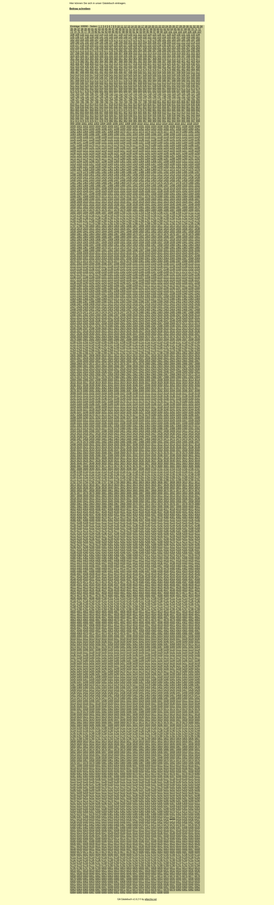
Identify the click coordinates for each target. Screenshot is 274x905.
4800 (73, 611)
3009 (166, 379)
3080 (85, 390)
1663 (153, 207)
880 (149, 110)
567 (72, 80)
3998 (178, 506)
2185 (135, 274)
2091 (73, 263)
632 (125, 85)
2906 (178, 366)
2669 (141, 336)
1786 (135, 223)
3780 (128, 479)
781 (193, 99)
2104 (153, 263)
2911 (79, 369)
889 (193, 110)
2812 (116, 355)
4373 (160, 555)
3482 (104, 441)
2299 (191, 288)
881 (154, 110)
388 (121, 61)
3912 (166, 495)
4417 (172, 560)
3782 (141, 479)
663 (145, 88)
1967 (85, 247)
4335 (184, 549)
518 (97, 75)
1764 (128, 220)
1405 (116, 174)
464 (97, 69)
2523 (147, 317)
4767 (128, 606)
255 (130, 48)
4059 (166, 514)
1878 (184, 234)
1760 (104, 220)
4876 (153, 619)
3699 (147, 468)
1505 (85, 188)
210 (174, 42)
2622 (110, 331)
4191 (73, 533)
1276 (98, 158)
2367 (91, 298)
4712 (178, 598)
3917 (197, 495)
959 (140, 118)
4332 (166, 549)
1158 (147, 142)
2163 (128, 271)
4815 (166, 611)
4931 (104, 627)
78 (89, 31)
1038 (184, 126)
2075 (104, 261)
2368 (98, 298)
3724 (172, 471)
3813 (73, 485)
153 (159, 37)
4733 (178, 601)
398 (169, 61)
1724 (141, 215)
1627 (191, 201)
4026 (91, 511)
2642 (104, 333)
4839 (184, 614)
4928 (85, 627)
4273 (191, 541)
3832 (191, 485)
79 (92, 31)
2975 (85, 377)
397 (164, 61)
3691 (98, 468)
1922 (197, 239)
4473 (128, 568)
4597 (116, 584)
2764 (79, 350)
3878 (85, 493)
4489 (98, 571)
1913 (141, 239)
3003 (128, 379)
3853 (191, 487)
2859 (147, 360)
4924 (191, 625)
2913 (91, 369)
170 (111, 39)
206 (154, 42)
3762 (147, 476)
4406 (104, 560)
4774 (172, 606)
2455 (116, 309)
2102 (141, 263)
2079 (128, 261)
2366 (85, 298)
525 (130, 75)
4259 (104, 541)
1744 (135, 217)
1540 (172, 190)
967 (179, 118)
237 (174, 45)
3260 (160, 412)
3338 (122, 422)
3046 (135, 385)
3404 (141, 431)
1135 (135, 139)
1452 (147, 180)
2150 (178, 269)
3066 (128, 387)
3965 (104, 503)
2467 (191, 309)
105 (190, 31)
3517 (191, 444)
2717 (178, 342)
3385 (153, 428)
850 (135, 107)
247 (92, 48)
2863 (172, 360)
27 (177, 26)
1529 (104, 190)
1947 (91, 244)
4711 (172, 598)
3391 (191, 428)
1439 (197, 177)
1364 (122, 169)
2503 (153, 315)
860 (183, 107)
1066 (98, 131)
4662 (128, 592)
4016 (160, 509)
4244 (141, 538)
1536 (147, 190)
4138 (135, 525)
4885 (79, 622)
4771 (153, 606)
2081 (141, 261)
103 (180, 31)
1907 (104, 239)
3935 (178, 498)
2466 (184, 309)
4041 (184, 511)
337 (135, 56)
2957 (104, 374)
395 (154, 61)
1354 (191, 166)
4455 (147, 565)
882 (159, 110)
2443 (172, 306)
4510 (98, 574)
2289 (128, 288)
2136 (91, 269)
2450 (85, 309)
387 (116, 61)
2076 (110, 261)
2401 (172, 301)
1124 (197, 137)
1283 (141, 158)
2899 (135, 366)
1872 (147, 234)
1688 (178, 209)
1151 (104, 142)
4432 (135, 563)
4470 (110, 568)
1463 (85, 182)
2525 (160, 317)
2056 (116, 258)
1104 (73, 137)
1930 (116, 242)
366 (145, 58)
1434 (166, 177)
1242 (147, 153)
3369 (184, 425)
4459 (172, 565)
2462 (160, 309)
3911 (160, 495)
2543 (141, 320)
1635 (110, 204)
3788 (178, 479)
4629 (184, 587)
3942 (91, 501)
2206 (135, 277)
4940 (160, 627)
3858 (91, 490)
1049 (122, 128)
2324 (85, 293)
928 (121, 115)
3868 (153, 490)
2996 (85, 379)
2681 (85, 339)
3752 (85, 476)
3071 (160, 387)
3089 (141, 390)
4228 (172, 536)
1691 (197, 209)
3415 (79, 433)
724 (179, 93)
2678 (197, 336)
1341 (110, 166)
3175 (153, 401)
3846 (147, 487)
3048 (147, 385)
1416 (184, 174)
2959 (116, 374)
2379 (166, 298)
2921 (141, 369)
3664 (191, 463)
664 (149, 88)
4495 (135, 571)
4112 (104, 522)
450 (159, 66)
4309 (153, 547)
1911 (128, 239)
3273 (110, 414)
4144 (172, 525)
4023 (73, 511)
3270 (91, 414)
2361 (184, 296)
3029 (160, 382)
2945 (160, 371)
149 (140, 37)
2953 (79, 374)
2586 (147, 325)
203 (140, 42)
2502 (147, 315)
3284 (178, 414)
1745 (141, 217)
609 (145, 83)
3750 (73, 476)
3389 (178, 428)
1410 (147, 174)
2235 (184, 280)
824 (140, 104)
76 (82, 31)
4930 (98, 627)
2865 (184, 360)
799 (149, 101)
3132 (147, 396)
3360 (128, 425)
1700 (122, 212)
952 (106, 118)
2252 (160, 282)
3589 (116, 455)
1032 (147, 126)
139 (92, 37)
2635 (191, 331)
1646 (178, 204)
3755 (104, 476)
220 (92, 45)
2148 (166, 269)
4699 (98, 598)
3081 (91, 390)
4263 (128, 541)
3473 (178, 439)
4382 (85, 557)
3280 (153, 414)
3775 (98, 479)
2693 (160, 339)
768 (130, 99)
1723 (135, 215)
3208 (98, 406)
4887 (91, 622)
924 (101, 115)
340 (149, 56)
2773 (135, 350)
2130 (184, 266)
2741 (197, 344)
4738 (79, 603)
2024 (178, 253)
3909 (147, 495)
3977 (178, 503)
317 (169, 53)
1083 (73, 134)
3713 (104, 471)
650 (82, 88)
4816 (172, 611)
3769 (191, 476)
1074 (147, 131)
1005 (109, 123)
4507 (79, 574)
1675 (98, 209)
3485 (122, 441)
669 (174, 88)
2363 (197, 296)
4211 (197, 533)
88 (123, 31)
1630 (79, 204)
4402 (79, 560)
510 (188, 72)
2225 (122, 280)
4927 (79, 627)
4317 (73, 549)
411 (101, 64)
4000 (191, 506)
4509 (91, 574)
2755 (153, 347)
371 (169, 58)
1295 (85, 161)
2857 (135, 360)
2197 (79, 277)
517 (92, 75)
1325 (141, 164)
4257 (91, 541)
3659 (160, 463)
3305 (178, 417)
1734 (73, 217)
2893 (98, 366)
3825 (147, 485)
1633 (98, 204)
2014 (116, 253)
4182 (147, 530)
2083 (153, 261)
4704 (128, 598)
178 (149, 39)
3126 (110, 396)
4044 (73, 514)
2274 (166, 285)
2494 (98, 315)
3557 (178, 449)
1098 (166, 134)
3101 (85, 393)
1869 (128, 234)
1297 (98, 161)
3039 (91, 385)
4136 (122, 525)
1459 (191, 180)
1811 (160, 226)
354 (87, 58)
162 (72, 39)
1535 (141, 190)
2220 (91, 280)
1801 (98, 226)
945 (72, 118)
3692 (104, 468)
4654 (79, 592)
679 (92, 91)
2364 (73, 298)
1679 (122, 209)
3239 (160, 409)
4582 (153, 582)
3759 (128, 476)
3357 (110, 425)
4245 (147, 538)
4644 (147, 590)
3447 (147, 436)
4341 (91, 552)
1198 (135, 147)
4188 (184, 530)
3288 (73, 417)
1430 (141, 177)
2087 (178, 261)
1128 (91, 139)
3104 (104, 393)
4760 (85, 606)
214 (193, 42)
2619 (91, 331)
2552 (197, 320)
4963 (172, 630)
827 (154, 104)
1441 (79, 180)
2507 (178, 315)
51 (127, 29)
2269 (135, 285)
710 (111, 93)
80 (96, 31)
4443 (73, 565)
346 (179, 56)
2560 (116, 323)
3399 (110, 431)
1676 (104, 209)
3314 (104, 420)
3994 (153, 506)
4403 (85, 560)
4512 (110, 574)
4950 (91, 630)
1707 (166, 212)
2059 (135, 258)
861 (188, 107)
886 (179, 110)
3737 (122, 474)
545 (97, 77)
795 (130, 101)
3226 (79, 409)
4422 (73, 563)
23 (163, 26)
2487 (184, 312)
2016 (128, 253)
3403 (135, 431)
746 (154, 96)
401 (183, 61)
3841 (116, 487)
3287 (197, 414)
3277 (135, 414)
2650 (153, 333)
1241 (141, 153)
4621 (135, 587)
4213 (79, 536)
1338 (91, 166)
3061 (98, 387)
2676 (184, 336)
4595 (104, 584)
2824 (191, 355)
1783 (116, 223)
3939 (73, 501)
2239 (79, 282)
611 (154, 83)
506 (169, 72)
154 (164, 37)
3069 (147, 387)
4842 (73, 617)
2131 (191, 266)
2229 (147, 280)
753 (188, 96)
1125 (73, 139)
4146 (184, 525)
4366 (116, 555)
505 (164, 72)
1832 (160, 228)
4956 (128, 630)
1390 (153, 172)
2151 (184, 269)
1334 (197, 164)
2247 (128, 282)
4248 (166, 538)
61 (161, 29)
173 (125, 39)
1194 (110, 147)
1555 (135, 193)
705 (87, 93)
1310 (178, 161)
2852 (104, 360)
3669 (91, 466)
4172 (85, 530)
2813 (122, 355)
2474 (104, 312)
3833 (197, 485)
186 (188, 39)
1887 (110, 236)
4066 (79, 517)
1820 (85, 228)
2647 (135, 333)
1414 (172, 174)
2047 (191, 255)
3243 (184, 409)
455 (183, 66)
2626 (135, 331)
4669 (172, 592)
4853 (141, 617)
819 (116, 104)
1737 (91, 217)
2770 (116, 350)
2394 (128, 301)
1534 (135, 190)
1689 (184, 209)
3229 (98, 409)
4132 (98, 525)
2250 (147, 282)
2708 (122, 342)
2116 (98, 266)
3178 (172, 401)
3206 (85, 406)
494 (111, 72)
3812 (197, 482)
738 (116, 96)
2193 (184, 274)
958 (135, 118)
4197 (110, 533)
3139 (191, 396)
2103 (147, 263)
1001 (84, 123)
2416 (135, 304)
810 (72, 104)
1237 (116, 153)
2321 (197, 290)
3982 (79, 506)
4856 (160, 617)
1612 (98, 201)
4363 (98, 555)
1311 (184, 161)
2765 (85, 350)
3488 (141, 441)
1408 (135, 174)
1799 (85, 226)
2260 (79, 285)
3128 (122, 396)
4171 (79, 530)
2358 (166, 296)
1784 (122, 223)
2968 (172, 374)
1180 (153, 145)
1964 (197, 244)
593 (198, 80)
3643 (191, 460)
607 (135, 83)
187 (193, 39)
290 (169, 50)
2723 (85, 344)
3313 (98, 420)
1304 (141, 161)
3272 (104, 414)
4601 (141, 584)
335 (125, 56)
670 (179, 88)
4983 (166, 633)
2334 (147, 293)
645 (188, 85)
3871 (172, 490)
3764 (160, 476)
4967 (197, 630)
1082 (197, 131)
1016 (177, 123)
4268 (160, 541)
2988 (166, 377)
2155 (79, 271)
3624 (73, 460)
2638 (79, 333)
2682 (91, 339)
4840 (191, 614)
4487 (85, 571)
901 (121, 112)
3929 (141, 498)
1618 (135, 201)
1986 (73, 250)
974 (82, 120)
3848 (160, 487)
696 (174, 91)
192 (87, 42)
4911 (110, 625)
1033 (153, 126)
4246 (153, 538)
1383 (110, 172)
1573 (116, 196)
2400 (166, 301)
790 (106, 101)
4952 (104, 630)
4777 (191, 606)
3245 (197, 409)
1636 (116, 204)
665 (154, 88)
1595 (122, 199)
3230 (104, 409)
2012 (104, 253)
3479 (85, 441)
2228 (141, 280)
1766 (141, 220)
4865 (85, 619)
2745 (91, 347)
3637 (153, 460)
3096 (184, 390)
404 (198, 61)
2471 (85, 312)
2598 (91, 328)
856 (164, 107)
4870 (116, 619)
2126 (160, 266)
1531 (116, 190)
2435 (122, 306)
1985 (197, 247)
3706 (191, 468)
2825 (197, 355)
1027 (116, 126)
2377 (153, 298)
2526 (166, 317)
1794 (184, 223)
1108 (98, 137)
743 (140, 96)
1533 (128, 190)
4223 (141, 536)
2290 (135, 288)
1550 (104, 193)
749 (169, 96)
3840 (110, 487)
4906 (79, 625)
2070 (73, 261)
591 (188, 80)
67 (182, 29)
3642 (184, 460)
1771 (172, 220)
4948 (79, 630)
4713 (184, 598)
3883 (116, 493)
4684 (135, 595)
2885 (178, 363)
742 (135, 96)
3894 (184, 493)
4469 (104, 568)
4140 (147, 525)
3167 (104, 401)
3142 (79, 398)
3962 (85, 503)
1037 (178, 126)
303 (101, 53)
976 (92, 120)
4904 (197, 622)
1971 (110, 247)
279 (116, 50)
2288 (122, 288)
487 (77, 72)
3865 (135, 490)
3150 (128, 398)
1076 (160, 131)
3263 (178, 412)
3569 (122, 452)
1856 (178, 231)
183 (174, 39)
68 (185, 29)
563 (183, 77)
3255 (128, 412)
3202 (191, 404)
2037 (128, 255)
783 (72, 101)
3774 (91, 479)
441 (116, 66)
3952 (153, 501)
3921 (91, 498)
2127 (166, 266)
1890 (128, 236)
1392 (166, 172)
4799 (197, 609)
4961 (160, 630)
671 (183, 88)
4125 (184, 522)
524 (125, 75)
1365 (128, 169)
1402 (98, 174)
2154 (73, 271)
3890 (160, 493)
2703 (91, 342)
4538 (141, 576)
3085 (116, 390)
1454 (160, 180)
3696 (128, 468)
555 (145, 77)
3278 (141, 414)
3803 (141, 482)
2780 (178, 350)
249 (101, 48)
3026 (141, 382)
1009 (133, 123)
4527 (73, 576)
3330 (73, 422)
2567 (160, 323)
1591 (98, 199)
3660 (166, 463)
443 (125, 66)
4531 (98, 576)
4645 (153, 590)
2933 (85, 371)
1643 (160, 204)
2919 (128, 369)
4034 (141, 511)
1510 (116, 188)
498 (130, 72)
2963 (141, 374)
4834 (153, 614)
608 (140, 83)
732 (87, 96)
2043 (166, 255)
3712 (98, 471)
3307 (191, 417)
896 (97, 112)
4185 (166, 530)
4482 (184, 568)
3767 (178, 476)
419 (140, 64)
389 (125, 61)
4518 (147, 574)
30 (187, 26)
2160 (110, 271)
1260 (128, 155)
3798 (110, 482)
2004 (184, 250)
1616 (122, 201)
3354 (91, 425)
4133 (104, 525)
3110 (141, 393)
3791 (197, 479)
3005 (141, 379)
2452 (98, 309)
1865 (104, 234)
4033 (135, 511)
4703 (122, 598)
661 (135, 88)
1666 (172, 207)
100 (165, 31)
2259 (73, 285)
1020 (73, 126)
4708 (153, 598)
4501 (172, 571)
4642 (135, 590)
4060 (172, 514)
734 (97, 96)
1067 (104, 131)
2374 (135, 298)
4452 (128, 565)
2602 (116, 328)
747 (159, 96)
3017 (85, 382)
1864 (98, 234)
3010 (172, 379)
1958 (160, 244)
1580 (160, 196)
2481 (147, 312)
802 (164, 101)
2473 (98, 312)
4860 (184, 617)
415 (121, 64)
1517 (160, 188)
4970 (85, 633)
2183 (122, 274)
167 (97, 39)
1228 (191, 150)
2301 (73, 290)
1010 (140, 123)
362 (125, 58)
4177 (116, 530)
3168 (110, 401)
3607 (98, 458)
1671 (73, 209)
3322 (153, 420)
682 (106, 91)
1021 (79, 126)
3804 (147, 482)
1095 (147, 134)
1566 (73, 196)
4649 (178, 590)
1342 (116, 166)
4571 (85, 582)
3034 (191, 382)
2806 (79, 355)
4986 (184, 633)
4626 (166, 587)
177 (145, 39)
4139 (141, 525)
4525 (191, 574)
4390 (135, 557)
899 (111, 112)
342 (159, 56)
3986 (104, 506)
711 (116, 93)
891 (72, 112)
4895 (141, 622)
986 (140, 120)
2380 (172, 298)
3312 (91, 420)
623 (82, 85)
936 (159, 115)
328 (92, 56)
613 (164, 83)
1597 (135, 199)
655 (106, 88)
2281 (79, 288)
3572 (141, 452)
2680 (79, 339)
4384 (98, 557)
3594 (147, 455)
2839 (153, 358)
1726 (153, 215)
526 (135, 75)
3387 (166, 428)
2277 (184, 285)
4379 (197, 555)
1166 (197, 142)
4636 (98, 590)
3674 (122, 466)
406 (77, 64)
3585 (91, 455)
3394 (79, 431)
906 (145, 112)
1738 (98, 217)
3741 (147, 474)
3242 (178, 409)
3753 (91, 476)
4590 (73, 584)
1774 (191, 220)
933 (145, 115)
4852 (135, 617)
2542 (135, 320)
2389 (98, 301)
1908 (110, 239)
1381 (98, 172)
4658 (104, 592)
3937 (191, 498)
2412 (110, 304)
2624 (122, 331)
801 (159, 101)
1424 (104, 177)
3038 (85, 385)
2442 (166, 306)
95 (147, 31)
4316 (197, 547)
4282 (116, 544)
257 (140, 48)
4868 (104, 619)
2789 (104, 352)
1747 (153, 217)
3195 (147, 404)
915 (188, 112)
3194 (141, 404)
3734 (104, 474)
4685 (141, 595)
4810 (135, 611)
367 (149, 58)
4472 (122, 568)
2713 (153, 342)
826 (149, 104)
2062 (153, 258)
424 (164, 64)
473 (140, 69)
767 (125, 99)
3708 (73, 471)
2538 (110, 320)
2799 (166, 352)
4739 (85, 603)
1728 (166, 215)
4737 (73, 603)
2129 (178, 266)
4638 (110, 590)
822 (130, 104)
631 (121, 85)
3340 (135, 422)
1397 (197, 172)
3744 (166, 474)
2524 (153, 317)
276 (101, 50)
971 (198, 118)
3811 (191, 482)
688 (135, 91)
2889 (73, 366)
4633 (79, 590)
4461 (184, 565)
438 (101, 66)
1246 (172, 153)
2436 (128, 306)
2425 (191, 304)
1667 (178, 207)
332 (111, 56)
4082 (178, 517)
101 (170, 31)
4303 (116, 547)
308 (125, 53)
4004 (85, 509)
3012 (184, 379)
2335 (153, 293)
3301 (153, 417)
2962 (135, 374)
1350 (166, 166)
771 (145, 99)
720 (159, 93)
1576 (135, 196)
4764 (110, 606)
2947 (172, 371)
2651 (160, 333)
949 (92, 118)
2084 (160, 261)
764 (111, 99)
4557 (128, 579)
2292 (147, 288)
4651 (191, 590)
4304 (122, 547)
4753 (172, 603)
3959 (197, 501)
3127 (116, 396)
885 (174, 110)
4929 (91, 627)
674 (198, 88)
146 (125, 37)
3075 (184, 387)
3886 (135, 493)
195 (101, 42)
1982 (178, 247)
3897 (73, 495)
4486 (79, 571)
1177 (135, 145)
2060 (141, 258)
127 (164, 34)
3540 (73, 449)
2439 (147, 306)
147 (130, 37)
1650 (73, 207)
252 (116, 48)
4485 (73, 571)
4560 (147, 579)
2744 (85, 347)
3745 (172, 474)
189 (72, 42)
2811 (110, 355)
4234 (79, 538)
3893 (178, 493)
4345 (116, 552)
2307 (110, 290)
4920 (166, 625)
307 (121, 53)
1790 (160, 223)
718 (149, 93)
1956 (147, 244)
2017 (135, 253)
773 (154, 99)
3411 (184, 431)
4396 (172, 557)
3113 (160, 393)
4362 (91, 555)
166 (92, 39)
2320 (191, 290)
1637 (122, 204)
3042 (110, 385)
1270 (191, 155)
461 (82, 69)
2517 (110, 317)
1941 (184, 242)
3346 (172, 422)
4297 (79, 547)
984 (130, 120)
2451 (91, 309)
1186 (191, 145)
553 (135, 77)
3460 (98, 439)
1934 (141, 242)
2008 (79, 253)
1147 (79, 142)
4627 (172, 587)
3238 (153, 409)
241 (193, 45)
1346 (141, 166)
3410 (178, 431)
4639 (116, 590)
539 (198, 75)
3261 (166, 412)
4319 (85, 549)
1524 (73, 190)
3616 (153, 458)
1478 (178, 182)
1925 (85, 242)
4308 (147, 547)
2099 (122, 263)
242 (198, 45)
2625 (128, 331)
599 (97, 83)
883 (164, 110)
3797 (104, 482)
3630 (110, 460)
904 (135, 112)
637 (149, 85)
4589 (197, 582)
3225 (73, 409)
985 (135, 120)
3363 (147, 425)
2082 (147, 261)
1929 (110, 242)
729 (72, 96)
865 (77, 110)
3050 (160, 385)
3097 (191, 390)
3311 (85, 420)
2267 (122, 285)
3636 (147, 460)
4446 (91, 565)
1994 (122, 250)
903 (130, 112)
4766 (122, 606)
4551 (91, 579)
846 (116, 107)
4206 (166, 533)
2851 (98, 360)
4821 (73, 614)
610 (149, 83)
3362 (141, 425)
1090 (116, 134)
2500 (135, 315)
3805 (153, 482)
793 (121, 101)
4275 (73, 544)
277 (106, 50)
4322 (104, 549)
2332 (135, 293)
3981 (73, 506)
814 (92, 104)
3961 (79, 503)
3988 (116, 506)
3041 (104, 385)
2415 (128, 304)
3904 (116, 495)
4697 (85, 598)
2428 (79, 306)
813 (87, 104)
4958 (141, 630)
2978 (104, 377)
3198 (166, 404)
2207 (141, 277)
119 (125, 34)
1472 (141, 182)
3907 (135, 495)
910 (164, 112)
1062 (73, 131)
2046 (184, 255)
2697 (184, 339)
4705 (135, 598)
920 (82, 115)
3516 (184, 444)
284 (140, 50)
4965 (184, 630)
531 (159, 75)
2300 (197, 288)
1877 (178, 234)
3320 (141, 420)
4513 (116, 574)
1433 (160, 177)
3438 (91, 436)
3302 (160, 417)
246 (87, 48)
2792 (122, 352)
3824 (141, 485)
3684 (184, 466)
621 (72, 85)
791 (111, 101)
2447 (197, 306)
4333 (172, 549)
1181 (160, 145)
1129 (98, 139)
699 (188, 91)
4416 (166, 560)
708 (101, 93)
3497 (197, 441)
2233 (172, 280)
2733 (147, 344)
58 (151, 29)
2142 (128, 269)
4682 (122, 595)
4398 (184, 557)
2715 (166, 342)
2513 (85, 317)
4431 (128, 563)
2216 (197, 277)
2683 (98, 339)
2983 (135, 377)
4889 (104, 622)
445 (135, 66)
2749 (116, 347)
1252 (79, 155)
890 (198, 110)
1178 (141, 145)
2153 (197, 269)
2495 (104, 315)
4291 (172, 544)
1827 (128, 228)
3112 (153, 393)
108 (72, 34)
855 (159, 107)
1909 (116, 239)
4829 (122, 614)
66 (178, 29)
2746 (98, 347)
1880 (197, 234)
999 (72, 123)
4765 (116, 606)
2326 (98, 293)
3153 (147, 398)
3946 (116, 501)
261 (159, 48)
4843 (79, 617)
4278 (91, 544)
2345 (85, 296)
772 (149, 99)
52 (130, 29)
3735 (110, 474)
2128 (172, 266)
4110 (91, 522)
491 (97, 72)
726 (188, 93)
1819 (79, 228)
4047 (91, 514)
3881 (104, 493)
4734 (184, 601)
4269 (166, 541)
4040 (178, 511)
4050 (110, 514)
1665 (166, 207)
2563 (135, 323)
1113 (128, 137)
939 (174, 115)
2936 (104, 371)
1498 (172, 185)
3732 (91, 474)
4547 (197, 576)
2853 (110, 360)
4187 (178, 530)
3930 (147, 498)
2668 (135, 336)
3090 (147, 390)
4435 (153, 563)
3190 (116, 404)
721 (164, 93)
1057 (172, 128)
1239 (128, 153)
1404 (110, 174)
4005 (91, 509)
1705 (153, 212)
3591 (128, 455)
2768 (104, 350)
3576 (166, 452)
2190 (166, 274)
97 (154, 31)
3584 (85, 455)
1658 (122, 207)
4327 (135, 549)
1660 (135, 207)
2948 (178, 371)
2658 (73, 336)
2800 (172, 352)
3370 (191, 425)
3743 (160, 474)
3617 (160, 458)
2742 (73, 347)
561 (174, 77)
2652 (166, 333)
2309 (122, 290)
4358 (197, 552)
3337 (116, 422)
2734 (153, 344)
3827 (160, 485)
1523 (197, 188)
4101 (166, 520)
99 (161, 31)
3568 (116, 452)
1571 (104, 196)
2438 (141, 306)
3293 (104, 417)
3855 (73, 490)
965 (169, 118)
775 (164, 99)
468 (116, 69)
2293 (153, 288)
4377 (184, 555)
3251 (104, 412)
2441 (160, 306)
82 (102, 31)
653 (97, 88)
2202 (110, 277)
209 (169, 42)
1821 (91, 228)
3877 (79, 493)
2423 (178, 304)
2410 (98, 304)
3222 (184, 406)
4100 (160, 520)
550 (121, 77)
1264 (153, 155)
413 (111, 64)
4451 (122, 565)
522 (116, 75)
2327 (104, 293)
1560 (166, 193)
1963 (191, 244)
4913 (122, 625)
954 (116, 118)
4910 (104, 625)
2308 (116, 290)
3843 (128, 487)
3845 (141, 487)
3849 (166, 487)
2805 (73, 355)
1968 (91, 247)
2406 (73, 304)
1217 (122, 150)
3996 (166, 506)
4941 (166, 627)
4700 (104, 598)
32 (194, 26)
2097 (110, 263)
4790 (141, 609)
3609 (110, 458)
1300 (116, 161)
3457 (79, 439)
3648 (91, 463)
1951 (116, 244)
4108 (79, 522)
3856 (79, 490)
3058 (79, 387)
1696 (98, 212)
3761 (141, 476)
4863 (73, 619)
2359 (172, 296)
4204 (153, 533)
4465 (79, 568)
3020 (104, 382)
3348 (184, 422)
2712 (147, 342)
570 (87, 80)
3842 (122, 487)
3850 (172, 487)
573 (101, 80)
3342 (147, 422)
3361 (135, 425)
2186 (141, 274)
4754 (178, 603)
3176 (160, 401)
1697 (104, 212)
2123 (141, 266)
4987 (191, 633)
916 (193, 112)
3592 (135, 455)
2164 (135, 271)
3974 (160, 503)
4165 (172, 528)
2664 (110, 336)
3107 (122, 393)
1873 (153, 234)
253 (121, 48)
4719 (91, 601)
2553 (73, 323)
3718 (135, 471)
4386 (110, 557)
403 (193, 61)
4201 (135, 533)
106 (194, 31)
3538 (191, 447)
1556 (141, 193)
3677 (141, 466)
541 (77, 77)
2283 (91, 288)
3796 (98, 482)
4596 (110, 584)
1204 (172, 147)
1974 (128, 247)
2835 (128, 358)
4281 (110, 544)
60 (157, 29)
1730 (178, 215)
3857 (85, 490)
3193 (135, 404)
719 (154, 93)
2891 (85, 366)
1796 (197, 223)
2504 (160, 315)
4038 (166, 511)
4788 (128, 609)
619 (193, 83)
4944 (184, 627)
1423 (98, 177)
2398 (153, 301)
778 (179, 99)
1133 (122, 139)
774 (159, 99)
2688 (128, 339)
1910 (122, 239)
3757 (116, 476)
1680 (128, 209)
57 (147, 29)
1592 (104, 199)
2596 (79, 328)
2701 (79, 342)
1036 (172, 126)
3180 (184, 401)
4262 (122, 541)
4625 (160, 587)
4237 (98, 538)
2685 (110, 339)
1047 (110, 128)
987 (145, 120)
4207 (172, 533)
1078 (172, 131)
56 (144, 29)
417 (130, 64)
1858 (191, 231)
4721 (104, 601)
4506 (73, 574)
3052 (172, 385)
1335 (73, 166)
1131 (110, 139)
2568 (166, 323)
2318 (178, 290)
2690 (141, 339)
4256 (85, 541)
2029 (79, 255)
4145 (178, 525)
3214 (135, 406)
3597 (166, 455)
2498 (122, 315)
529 (149, 75)
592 (193, 80)
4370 (141, 555)
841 (92, 107)
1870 (135, 234)
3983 (85, 506)
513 (72, 75)
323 (198, 53)
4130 (85, 525)
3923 (104, 498)
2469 (73, 312)
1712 (197, 212)
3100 (79, 393)
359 (111, 58)
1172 (104, 145)
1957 (153, 244)
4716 (73, 601)
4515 (128, 574)
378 (72, 61)
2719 (191, 342)
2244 (110, 282)
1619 (141, 201)
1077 (166, 131)
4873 (135, 619)
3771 (73, 479)
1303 (135, 161)
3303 (166, 417)
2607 (147, 328)
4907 (85, 625)
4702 (116, 598)
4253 (197, 538)
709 (106, 93)
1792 (172, 223)
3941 (85, 501)
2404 (191, 301)
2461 (153, 309)
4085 (197, 517)
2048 (197, 255)
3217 (153, 406)
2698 (191, 339)
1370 (160, 169)
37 (78, 29)
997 (193, 120)
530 (154, 75)
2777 (160, 350)
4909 (98, 625)
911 (169, 112)
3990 (128, 506)
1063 (79, 131)
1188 (73, 147)
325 (77, 56)
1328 (160, 164)
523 (121, 75)
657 (116, 88)
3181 (191, 401)
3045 (128, 385)
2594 (197, 325)
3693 (110, 468)
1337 (85, 166)
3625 (79, 460)
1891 (135, 236)
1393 (172, 172)
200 (125, 42)
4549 (79, 579)
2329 (116, 293)
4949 (85, 630)
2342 (197, 293)
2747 (104, 347)
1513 (135, 188)
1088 (104, 134)
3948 (128, 501)
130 (179, 34)
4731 (166, 601)
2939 (122, 371)
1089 (110, 134)
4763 (104, 606)
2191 (172, 274)
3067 (135, 387)
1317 (91, 164)
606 (130, 83)
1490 (122, 185)
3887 (141, 493)
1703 (141, 212)
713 (125, 93)
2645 (122, 333)
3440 (104, 436)
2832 (110, 358)
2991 (184, 377)
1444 (98, 180)
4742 (104, 603)
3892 (172, 493)
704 (82, 93)
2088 (184, 261)
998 (198, 120)
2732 (141, 344)
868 (92, 110)
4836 (166, 614)
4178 (122, 530)
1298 (104, 161)
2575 (79, 325)
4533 (110, 576)
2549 (178, 320)
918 (72, 115)
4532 (104, 576)
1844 (104, 231)
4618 (116, 587)
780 (188, 99)
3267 (73, 414)
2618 (85, 331)
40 (89, 29)
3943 (98, 501)
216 (72, 45)
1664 (160, 207)
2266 (116, 285)
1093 (135, 134)
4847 (104, 617)
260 (154, 48)
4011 (128, 509)
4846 (98, 617)
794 (125, 101)
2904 (166, 366)
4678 (98, 595)
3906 (128, 495)
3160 (191, 398)
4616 (104, 587)
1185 (184, 145)
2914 (98, 369)
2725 (98, 344)
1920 (184, 239)
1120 (172, 137)
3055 (191, 385)
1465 (98, 182)
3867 (147, 490)
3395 (85, 431)
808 (193, 101)
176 (140, 39)
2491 (79, 315)
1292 (197, 158)
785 (82, 101)
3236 (141, 409)
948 (87, 118)
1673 (85, 209)
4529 (85, 576)
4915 (135, 625)
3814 (79, 485)
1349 (160, 166)
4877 (160, 619)
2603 (122, 328)
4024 (79, 511)
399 (174, 61)
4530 (91, 576)
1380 (91, 172)
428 (183, 64)
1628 (197, 201)
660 (130, 88)
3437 (85, 436)
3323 (160, 420)
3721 (153, 471)
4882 (191, 619)
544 (92, 77)
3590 (122, 455)
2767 (98, 350)
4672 (191, 592)
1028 (122, 126)
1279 (116, 158)
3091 (153, 390)
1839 (73, 231)
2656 (191, 333)
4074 (128, 517)
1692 (73, 212)
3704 (178, 468)
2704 (98, 342)
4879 (172, 619)
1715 (85, 215)
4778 (197, 606)
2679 (73, 339)
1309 (172, 161)
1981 (172, 247)
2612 (178, 328)
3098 (197, 390)
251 (111, 48)
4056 (147, 514)
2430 (91, 306)
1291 (191, 158)
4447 (98, 565)
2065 (172, 258)
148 (135, 37)
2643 (110, 333)
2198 (85, 277)
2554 (79, 323)
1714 (79, 215)
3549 (128, 449)
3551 (141, 449)
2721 (73, 344)
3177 (166, 401)
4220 (122, 536)
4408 (116, 560)
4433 (141, 563)
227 (125, 45)
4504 (191, 571)
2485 (172, 312)
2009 (85, 253)
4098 (147, 520)
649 (77, 88)
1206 (184, 147)
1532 (122, 190)
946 (77, 118)
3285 (184, 414)
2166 (147, 271)
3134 (160, 396)
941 (183, 115)
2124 (147, 266)
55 (140, 29)
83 (106, 31)
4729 (153, 601)
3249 (91, 412)
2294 (160, 288)
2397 (147, 301)
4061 (178, 514)
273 (87, 50)
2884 (172, 363)
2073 (91, 261)
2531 (197, 317)
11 (121, 26)
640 (164, 85)
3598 (172, 455)
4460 (178, 565)
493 (106, 72)
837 (72, 107)
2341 (191, 293)
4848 (110, 617)
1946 (85, 244)
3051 (166, 385)
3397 (98, 431)
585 (159, 80)
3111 (147, 393)
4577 (122, 582)
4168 (191, 528)
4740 (91, 603)
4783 (98, 609)
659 (125, 88)
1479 (184, 182)
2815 (135, 355)
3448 (153, 436)
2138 (104, 269)
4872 (128, 619)
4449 (110, 565)
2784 (73, 352)
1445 (104, 180)
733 (92, 96)
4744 (116, 603)
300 (87, 53)
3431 (178, 433)
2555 (85, 323)
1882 (79, 236)
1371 (166, 169)
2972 (197, 374)
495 (116, 72)
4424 (85, 563)
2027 (197, 253)
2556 (91, 323)
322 (193, 53)
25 (170, 26)
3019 (98, 382)
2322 (73, 293)
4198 (116, 533)
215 (198, 42)
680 (97, 91)
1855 (172, 231)
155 (169, 37)
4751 (160, 603)
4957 (135, 630)
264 (174, 48)
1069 (116, 131)
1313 (197, 161)
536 (183, 75)
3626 (85, 460)
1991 (104, 250)
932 (140, 115)
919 (77, 115)
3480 (91, 441)
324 (72, 56)
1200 (147, 147)
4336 (191, 549)
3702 (166, 468)
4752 (166, 603)
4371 (147, 555)
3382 (135, 428)
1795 (191, 223)
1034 (160, 126)
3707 (197, 468)
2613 (184, 328)
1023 (91, 126)
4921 (172, 625)
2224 (116, 280)
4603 (153, 584)
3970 (135, 503)
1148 (85, 142)
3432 (184, 433)
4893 (128, 622)
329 (97, 56)
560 (169, 77)
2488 (191, 312)
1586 (197, 196)
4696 (79, 598)
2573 (197, 323)
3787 (172, 479)
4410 (128, 560)
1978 (153, 247)
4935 (128, 627)
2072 (85, 261)
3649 (98, 463)
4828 (116, 614)
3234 (128, 409)
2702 (85, 342)
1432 (153, 177)
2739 (184, 344)
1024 (98, 126)
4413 (147, 560)
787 (92, 101)
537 (188, 75)
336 (130, 56)
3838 (98, 487)
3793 (79, 482)
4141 (153, 525)
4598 (122, 584)
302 (97, 53)
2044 (172, 255)
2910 (73, 369)
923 (97, 115)
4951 (98, 630)
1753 (191, 217)
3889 (153, 493)
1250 (197, 153)
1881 (73, 236)
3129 (128, 396)
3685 (191, 466)
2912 (85, 369)
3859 (98, 490)
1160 (160, 142)
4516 (135, 574)
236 (169, 45)
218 (82, 45)
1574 (122, 196)
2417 (141, 304)
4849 (116, 617)
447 (145, 66)
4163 (160, 528)
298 (77, 53)
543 (87, 77)
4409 (122, 560)
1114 (135, 137)
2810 (104, 355)
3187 (98, 404)
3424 (135, 433)
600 (101, 83)
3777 (110, 479)
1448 (122, 180)
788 (97, 101)
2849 (85, 360)
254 (125, 48)
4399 (191, 557)
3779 (122, 479)
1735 (79, 217)
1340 (104, 166)
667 (164, 88)
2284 (98, 288)
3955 (172, 501)
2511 (73, 317)
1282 (135, 158)
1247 (178, 153)
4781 (85, 609)
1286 (160, 158)
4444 (79, 565)
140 (97, 37)
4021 (191, 509)
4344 (110, 552)
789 (101, 101)
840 (87, 107)
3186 (91, 404)
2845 (191, 358)
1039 (191, 126)
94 (144, 31)
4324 (116, 549)
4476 (147, 568)
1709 (178, 212)
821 (125, 104)
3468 (147, 439)
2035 (116, 255)
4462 (191, 565)
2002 (172, 250)
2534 (85, 320)
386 (111, 61)
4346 (122, 552)
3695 (122, 468)
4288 (153, 544)
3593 (141, 455)
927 (116, 115)
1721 (122, 215)
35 (71, 29)
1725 (147, 215)
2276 (178, 285)
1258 (116, 155)
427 (179, 64)
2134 (79, 269)
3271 (98, 414)
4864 (79, 619)
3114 (166, 393)
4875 (147, 619)
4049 (104, 514)
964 (164, 118)
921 (87, 115)
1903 (79, 239)
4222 (135, 536)
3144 (91, 398)
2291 (141, 288)
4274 (197, 541)
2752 (135, 347)
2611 (172, 328)
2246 (122, 282)
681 (101, 91)
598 (92, 83)
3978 (184, 503)
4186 (172, 530)
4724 (122, 601)
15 (135, 26)
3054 (184, 385)
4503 (184, 571)
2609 (160, 328)
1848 (128, 231)
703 (77, 93)
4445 (85, 565)
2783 (197, 350)
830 (169, 104)
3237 (147, 409)
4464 (73, 568)
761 (97, 99)
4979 (141, 633)
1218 (128, 150)
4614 (91, 587)
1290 (184, 158)
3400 (116, 431)
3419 (104, 433)
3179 (178, 401)
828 (159, 104)
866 (82, 110)
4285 (135, 544)
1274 (85, 158)
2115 (91, 266)
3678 (147, 466)
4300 (98, 547)
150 (145, 37)
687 (130, 91)
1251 (73, 155)
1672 (79, 209)
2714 (160, 342)
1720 (116, 215)
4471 (116, 568)
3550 (135, 449)
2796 (147, 352)
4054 (135, 514)
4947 (73, 630)
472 (135, 69)
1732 (191, 215)
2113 (79, 266)
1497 (166, 185)
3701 (160, 468)
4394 (160, 557)
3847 (153, 487)
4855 (153, 617)
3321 (147, 420)
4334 (178, 549)
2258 (197, 282)
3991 (135, 506)
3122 (85, 396)
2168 (160, 271)
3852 (184, 487)
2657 (197, 333)
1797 (73, 226)
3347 (178, 422)
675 (72, 91)
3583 (79, 455)
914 (183, 112)
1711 (191, 212)
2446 (191, 306)
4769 (141, 606)
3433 (191, 433)
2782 (191, 350)
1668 (184, 207)
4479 (166, 568)
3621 (184, 458)
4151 (85, 528)
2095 (98, 263)
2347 (98, 296)
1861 (79, 234)
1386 (128, 172)
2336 (160, 293)
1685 (160, 209)
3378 (110, 428)
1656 (110, 207)
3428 (160, 433)
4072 (116, 517)
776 (169, 99)
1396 (191, 172)
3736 (116, 474)
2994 (73, 379)
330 (101, 56)
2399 (160, 301)
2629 (153, 331)
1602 (166, 199)
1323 (128, 164)
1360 (98, 169)
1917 (166, 239)
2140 (116, 269)
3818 (104, 485)
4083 (184, 517)
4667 (160, 592)
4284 (128, 544)
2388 (91, 301)
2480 (141, 312)
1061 (197, 128)
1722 (128, 215)
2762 (197, 347)
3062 (104, 387)
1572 (110, 196)
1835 (178, 228)
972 (72, 120)
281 (125, 50)
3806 (160, 482)
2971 (191, 374)
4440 (184, 563)
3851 (178, 487)
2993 (197, 377)
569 (82, 80)
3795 (91, 482)
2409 (91, 304)
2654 (178, 333)
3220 (172, 406)
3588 (110, 455)
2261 (85, 285)
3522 (91, 447)
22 (160, 26)
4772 (160, 606)
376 (193, 58)
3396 (91, 431)
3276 (128, 414)
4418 (178, 560)
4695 (73, 598)
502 (149, 72)
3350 (197, 422)
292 (179, 50)
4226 (160, 536)
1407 (128, 174)
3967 (116, 503)
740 (125, 96)
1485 (91, 185)
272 (82, 50)
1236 (110, 153)
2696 (178, 339)
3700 (153, 468)
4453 (135, 565)
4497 (147, 571)
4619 (122, 587)
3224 (197, 406)
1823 (104, 228)
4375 (172, 555)
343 (164, 56)
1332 (184, 164)
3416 (85, 433)
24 (166, 26)
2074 (98, 261)
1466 (104, 182)
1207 (191, 147)
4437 (166, 563)
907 (149, 112)
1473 (147, 182)
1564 (191, 193)
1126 (79, 139)
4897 (153, 622)
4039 (172, 511)
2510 (197, 315)
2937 (110, 371)
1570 (98, 196)
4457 (160, 565)
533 (169, 75)
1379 (85, 172)
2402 (178, 301)
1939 (172, 242)
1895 (160, 236)
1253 (85, 155)
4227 (166, 536)
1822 (98, 228)
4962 (166, 630)
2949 (184, 371)
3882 (110, 493)
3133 (153, 396)
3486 (128, 441)
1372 (172, 169)
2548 (172, 320)
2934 (91, 371)
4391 (141, 557)
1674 (91, 209)
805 (179, 101)
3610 (116, 458)
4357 (191, 552)
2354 (141, 296)
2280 (73, 288)
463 (92, 69)
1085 (85, 134)
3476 (197, 439)
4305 (128, 547)
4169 (197, 528)
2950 (191, 371)
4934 (122, 627)
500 (140, 72)
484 (193, 69)
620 (198, 83)
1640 (141, 204)
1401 (91, 174)
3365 (160, 425)
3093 (166, 390)
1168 (79, 145)
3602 (197, 455)
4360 (79, 555)
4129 (79, 525)
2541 (128, 320)
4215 (91, 536)
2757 (166, 347)
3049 (153, 385)
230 (140, 45)
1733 (197, 215)
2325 (91, 293)
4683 (128, 595)
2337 (166, 293)
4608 (184, 584)
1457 (178, 180)
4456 (153, 565)
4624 (153, 587)
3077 (197, 387)
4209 (184, 533)
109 (77, 34)
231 (145, 45)
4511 (104, 574)
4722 (110, 601)
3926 (122, 498)
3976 (172, 503)
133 (193, 34)
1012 (152, 123)
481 (179, 69)
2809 (98, 355)
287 (154, 50)
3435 (73, 436)
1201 (153, 147)
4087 (79, 520)
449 (154, 66)
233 (154, 45)
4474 (135, 568)
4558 (135, 579)
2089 (191, 261)
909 (159, 112)
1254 (91, 155)
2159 (104, 271)
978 (101, 120)
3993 (147, 506)
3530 (141, 447)
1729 (172, 215)
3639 (166, 460)
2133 (73, 269)
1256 (104, 155)
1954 (135, 244)
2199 (91, 277)
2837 (141, 358)
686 (125, 91)
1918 (172, 239)
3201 (184, 404)
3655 (135, 463)
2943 (147, 371)
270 (72, 50)
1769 (160, 220)
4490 (104, 571)
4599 (128, 584)
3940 (79, 501)
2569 (172, 323)
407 (82, 64)
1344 (128, 166)
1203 (166, 147)
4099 (153, 520)
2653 (172, 333)
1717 (98, 215)
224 (111, 45)
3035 (197, 382)
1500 (184, 185)
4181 (141, 530)
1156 (135, 142)
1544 (197, 190)
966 (174, 118)
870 (101, 110)
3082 (98, 390)
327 (87, 56)
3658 (153, 463)
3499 (79, 444)
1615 (116, 201)
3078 (73, 390)
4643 (141, 590)
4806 (110, 611)
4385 (104, 557)
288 (159, 50)
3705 (184, 468)
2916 (110, 369)
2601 (110, 328)
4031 (122, 511)
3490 (153, 441)
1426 (116, 177)
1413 (166, 174)
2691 (147, 339)
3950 (141, 501)
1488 (110, 185)
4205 (160, 533)
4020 (184, 509)
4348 (135, 552)
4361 (85, 555)
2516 (104, 317)
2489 (197, 312)
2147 (160, 269)
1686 (166, 209)
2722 (79, 344)
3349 (191, 422)
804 (174, 101)
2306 (104, 290)
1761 (110, 220)
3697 (135, 468)
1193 (104, 147)
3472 (172, 439)
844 (106, 107)
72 (199, 29)
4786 (116, 609)
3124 (98, 396)
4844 (85, 617)
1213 (98, 150)
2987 (160, 377)
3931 (153, 498)
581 (140, 80)
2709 (128, 342)
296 (198, 50)
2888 (197, 363)
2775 (147, 350)
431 (198, 64)
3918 (73, 498)
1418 (197, 174)
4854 (147, 617)
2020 (153, 253)
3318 (128, 420)
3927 (128, 498)
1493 (141, 185)
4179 (128, 530)
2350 (116, 296)
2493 (91, 315)
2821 (172, 355)
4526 (197, 574)
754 (193, 96)
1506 (91, 188)
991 (164, 120)
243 (72, 48)
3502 (98, 444)
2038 (135, 255)
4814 (160, 611)
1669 (191, 207)
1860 (73, 234)
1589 (85, 199)
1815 (184, 226)
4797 (184, 609)
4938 (147, 627)
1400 (85, 174)
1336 (79, 166)
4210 (191, 533)
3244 (191, 409)
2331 (128, 293)
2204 (122, 277)
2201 (104, 277)
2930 (197, 369)
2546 (160, 320)
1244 (160, 153)
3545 (104, 449)
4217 (104, 536)
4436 (160, 563)
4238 (104, 538)
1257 (110, 155)
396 (159, 61)
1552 (116, 193)
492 (101, 72)
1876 (172, 234)
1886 (104, 236)
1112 (122, 137)
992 (169, 120)
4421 (197, 560)
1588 (79, 199)
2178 (91, 274)
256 (135, 48)
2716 (172, 342)
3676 (135, 466)
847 (121, 107)
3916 (191, 495)
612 (159, 83)
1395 (184, 172)
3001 (116, 379)
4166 (178, 528)
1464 (91, 182)
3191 (122, 404)
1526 (85, 190)
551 (125, 77)
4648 (172, 590)
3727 (191, 471)
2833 (116, 358)
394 (149, 61)
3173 (141, 401)
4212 (73, 536)
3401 (122, 431)
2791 (116, 352)
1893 (147, 236)
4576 (116, 582)
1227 (184, 150)
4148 (197, 525)
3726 (184, 471)
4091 (104, 520)
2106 (166, 263)
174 (130, 39)
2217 (73, 280)
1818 (73, 228)
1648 (191, 204)
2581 (116, 325)
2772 (128, 350)
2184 (128, 274)
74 (75, 31)
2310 (128, 290)
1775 (197, 220)
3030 (166, 382)
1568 (85, 196)
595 (77, 83)
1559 (160, 193)
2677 (191, 336)
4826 (104, 614)
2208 (147, 277)
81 (99, 31)
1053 (147, 128)
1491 (128, 185)
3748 (191, 474)
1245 (166, 153)
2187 (147, 274)
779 (183, 99)
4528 (79, 576)
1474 (153, 182)
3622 (191, 458)
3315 (110, 420)
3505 (116, 444)
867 (87, 110)
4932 (110, 627)
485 (198, 69)
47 (113, 29)
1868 (122, 234)
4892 (122, 622)
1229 (197, 150)
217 (77, 45)
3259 (153, 412)
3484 (116, 441)
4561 (153, 579)
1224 (166, 150)
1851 (147, 231)
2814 (128, 355)
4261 (116, 541)
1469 (122, 182)
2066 (178, 258)
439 (106, 66)
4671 (184, 592)
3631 (116, 460)
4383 (91, 557)
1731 (184, 215)
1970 (104, 247)
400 (179, 61)
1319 (104, 164)
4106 (197, 520)
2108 (178, 263)
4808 (122, 611)
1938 (166, 242)
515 (82, 75)
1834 (172, 228)
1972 (116, 247)
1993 (116, 250)
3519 (73, 447)
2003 (178, 250)
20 (153, 26)
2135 (85, 269)
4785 (110, 609)
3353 (85, 425)
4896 (147, 622)
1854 (166, 231)
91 (133, 31)
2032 (98, 255)
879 (145, 110)
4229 (178, 536)
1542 (184, 190)
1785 (128, 223)
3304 (172, 417)
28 (180, 26)
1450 (135, 180)
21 (156, 26)
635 (140, 85)
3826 (153, 485)
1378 (79, 172)
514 (77, 75)
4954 (116, 630)
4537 (135, 576)
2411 (104, 304)
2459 (141, 309)
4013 (141, 509)
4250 (178, 538)
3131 (141, 396)
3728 (197, 471)
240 (188, 45)
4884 (73, 622)
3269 (85, 414)
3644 (197, 460)
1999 (153, 250)
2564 (141, 323)
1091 (122, 134)
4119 (147, 522)
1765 (135, 220)
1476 (166, 182)
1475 (160, 182)
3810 (184, 482)
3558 (184, 449)
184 (179, 39)
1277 (104, 158)
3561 (73, 452)
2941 (135, 371)
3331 (79, 422)
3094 (172, 390)
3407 (160, 431)
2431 (98, 306)
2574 (73, 325)
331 (106, 56)
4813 (153, 611)
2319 (184, 290)
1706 (160, 212)
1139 (160, 139)
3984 (91, 506)
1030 (135, 126)
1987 (79, 250)
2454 (110, 309)
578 (125, 80)
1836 (184, 228)
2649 (147, 333)
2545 (153, 320)
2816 (141, 355)
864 (72, 110)
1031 (141, 126)
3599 (178, 455)
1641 (147, 204)
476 (154, 69)
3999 (184, 506)
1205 (178, 147)
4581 (147, 582)
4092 (110, 520)
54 (137, 29)
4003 (79, 509)
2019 (147, 253)
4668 (166, 592)
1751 (178, 217)
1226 (178, 150)
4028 (104, 511)
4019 (178, 509)
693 (159, 91)
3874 (191, 490)
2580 (110, 325)
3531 (147, 447)
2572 (191, 323)
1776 (73, 223)
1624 (172, 201)
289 (164, 50)
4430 (122, 563)
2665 (116, 336)
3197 (160, 404)
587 (169, 80)
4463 (197, 565)
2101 (135, 263)
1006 (115, 123)
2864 (178, 360)
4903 (191, 622)
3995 (160, 506)
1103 (197, 134)
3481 (98, 441)
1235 (104, 153)
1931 (122, 242)
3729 (73, 474)
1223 (160, 150)
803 (169, 101)
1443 (91, 180)
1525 (79, 190)
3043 (116, 385)
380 (82, 61)
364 (135, 58)
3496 (191, 441)
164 (82, 39)
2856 (128, 360)
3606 (91, 458)
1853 (160, 231)
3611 (122, 458)
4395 (166, 557)
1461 (73, 182)
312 (145, 53)
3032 (178, 382)
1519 (172, 188)
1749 (166, 217)
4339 (79, 552)
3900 (91, 495)
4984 (172, 633)
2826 (73, 358)
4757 (197, 603)
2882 (160, 363)
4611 (73, 587)
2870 (85, 363)
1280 (122, 158)
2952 (73, 374)
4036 (153, 511)
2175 (73, 274)
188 (198, 39)
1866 (110, 234)
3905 (122, 495)
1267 (172, 155)
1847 (122, 231)
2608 (153, 328)
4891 (116, 622)
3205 (79, 406)
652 (92, 88)
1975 (135, 247)
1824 (110, 228)
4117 (135, 522)
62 (164, 29)
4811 (141, 611)
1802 (104, 226)
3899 (85, 495)
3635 (141, 460)
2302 (79, 290)
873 (116, 110)
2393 (122, 301)
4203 (147, 533)
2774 (141, 350)
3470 (160, 439)
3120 (73, 396)
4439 (178, 563)
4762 (98, 606)
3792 (73, 482)
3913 (172, 495)
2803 (191, 352)
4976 (122, 633)
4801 (79, 611)
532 (164, 75)
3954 (166, 501)
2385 (73, 301)
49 (120, 29)
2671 (153, 336)
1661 (141, 207)
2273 (160, 285)
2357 (160, 296)
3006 (147, 379)
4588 (191, 582)
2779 (172, 350)
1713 (73, 215)
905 (140, 112)
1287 (166, 158)
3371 (197, 425)
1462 (79, 182)
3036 (73, 385)
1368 (147, 169)
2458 (135, 309)
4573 (98, 582)
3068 (141, 387)
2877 (128, 363)
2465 (178, 309)
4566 (184, 579)
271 (77, 50)
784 (77, 101)
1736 (85, 217)
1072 (135, 131)
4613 (85, 587)
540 (72, 77)
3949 (135, 501)
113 (97, 34)
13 (128, 26)
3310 (79, 420)
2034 (110, 255)
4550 (85, 579)
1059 (184, 128)
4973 (104, 633)
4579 (135, 582)
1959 (166, 244)
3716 (122, 471)
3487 (135, 441)
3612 (128, 458)
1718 (104, 215)
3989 (122, 506)
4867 (98, 619)
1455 (166, 180)
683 (111, 91)
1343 (122, 166)
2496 (110, 315)
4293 (184, 544)
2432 (104, 306)
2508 (184, 315)
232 (149, 45)
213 (188, 42)
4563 (166, 579)
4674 (73, 595)
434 (82, 66)
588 (174, 80)
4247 (160, 538)
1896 (166, 236)
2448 (73, 309)
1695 (91, 212)
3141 (73, 398)
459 (72, 69)
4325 (122, 549)
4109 (85, 522)
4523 (178, 574)
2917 (116, 369)
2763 (73, 350)
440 (111, 66)
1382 (104, 172)
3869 (160, 490)
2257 (191, 282)
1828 (135, 228)
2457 (128, 309)
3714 (110, 471)
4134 (110, 525)
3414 (73, 433)
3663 (184, 463)
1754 (197, 217)
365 (140, 58)
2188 (153, 274)
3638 (160, 460)
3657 (147, 463)
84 (109, 31)
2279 (197, 285)
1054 (153, 128)
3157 (172, 398)
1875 (166, 234)
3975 (166, 503)
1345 (135, 166)
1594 (116, 199)
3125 (104, 396)
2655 (184, 333)
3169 (116, 401)
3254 (122, 412)
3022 (116, 382)
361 (121, 58)
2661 (91, 336)
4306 (135, 547)
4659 (110, 592)
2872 (98, 363)
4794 (166, 609)
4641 (128, 590)
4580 (141, 582)
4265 (141, 541)
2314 (153, 290)
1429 (135, 177)
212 (183, 42)
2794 (135, 352)
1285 (153, 158)
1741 (116, 217)
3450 (166, 436)
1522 (191, 188)
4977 (128, 633)
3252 (110, 412)
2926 (172, 369)
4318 (79, 549)
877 (135, 110)
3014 (197, 379)
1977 (147, 247)
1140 (166, 139)
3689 (85, 468)
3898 (79, 495)
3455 (197, 436)
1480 (191, 182)
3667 (79, 466)
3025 (135, 382)
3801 (128, 482)
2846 (197, 358)
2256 (184, 282)
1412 (160, 174)
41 (92, 29)
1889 (122, 236)
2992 (191, 377)
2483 (160, 312)
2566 (153, 323)
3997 (172, 506)
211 (179, 42)
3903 (110, 495)
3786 (166, 479)
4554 (110, 579)
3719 (141, 471)
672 (188, 88)
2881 (153, 363)
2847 (73, 360)
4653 (73, 592)
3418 (98, 433)
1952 (122, 244)
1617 (128, 201)
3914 (178, 495)
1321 (116, 164)
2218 (79, 280)
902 (125, 112)
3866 (141, 490)
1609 (79, 201)
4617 (110, 587)
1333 (191, 164)
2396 (141, 301)
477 (159, 69)
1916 (160, 239)
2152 (191, 269)
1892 (141, 236)
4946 (197, 627)
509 (183, 72)
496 (121, 72)
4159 (135, 528)
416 (125, 64)
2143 (135, 269)
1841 (85, 231)
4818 (184, 611)
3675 (128, 466)
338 (140, 56)
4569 (73, 582)
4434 (147, 563)
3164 (85, 401)
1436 (178, 177)
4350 (147, 552)
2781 (184, 350)
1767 (147, 220)
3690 (91, 468)
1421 (85, 177)
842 (97, 107)
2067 (184, 258)
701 (198, 91)
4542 (166, 576)
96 (151, 31)
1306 (153, 161)
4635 (91, 590)
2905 (172, 366)
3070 (153, 387)
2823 (184, 355)
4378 (191, 555)
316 (164, 53)
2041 (153, 255)
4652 (197, 590)
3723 (166, 471)
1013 (158, 123)
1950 (110, 244)
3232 (116, 409)
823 (135, 104)
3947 (122, 501)
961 (149, 118)
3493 (172, 441)
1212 (91, 150)
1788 (147, 223)
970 (193, 118)
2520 (128, 317)
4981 (153, 633)
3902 (104, 495)
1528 (98, 190)
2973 (73, 377)
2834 (122, 358)
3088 (135, 390)
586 (164, 80)
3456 (73, 439)
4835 (160, 614)
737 (111, 96)
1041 (73, 128)
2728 (116, 344)
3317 (122, 420)
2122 (135, 266)
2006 (197, 250)
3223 (191, 406)
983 (125, 120)
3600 (184, 455)
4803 (91, 611)
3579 (184, 452)
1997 (141, 250)
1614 (110, 201)
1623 (166, 201)
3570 (128, 452)
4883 (197, 619)
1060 (191, 128)
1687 (172, 209)
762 (101, 99)
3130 (135, 396)
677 (82, 91)
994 (179, 120)
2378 (160, 298)
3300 (147, 417)
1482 (73, 185)
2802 (184, 352)
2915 (104, 369)
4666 (153, 592)
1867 (116, 234)
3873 (184, 490)
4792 (153, 609)
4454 (141, 565)
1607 (197, 199)
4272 (184, 541)
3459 (91, 439)
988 (149, 120)
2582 (122, 325)
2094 (91, 263)
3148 (116, 398)
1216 (116, 150)
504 (159, 72)
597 (87, 83)
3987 (110, 506)
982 (121, 120)
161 (198, 37)
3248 (85, 412)
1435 (172, 177)
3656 (141, 463)
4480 (172, 568)
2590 (172, 325)
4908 (91, 625)
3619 (172, 458)
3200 (178, 404)
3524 (104, 447)
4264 (135, 541)
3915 (184, 495)
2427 (73, 306)
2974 (79, 377)
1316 (85, 164)
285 (145, 50)
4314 (184, 547)
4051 (116, 514)
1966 (79, 247)
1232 (85, 153)
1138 (153, 139)
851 (140, 107)
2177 (85, 274)
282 (130, 50)
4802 (85, 611)
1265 (160, 155)
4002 (73, 509)
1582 (172, 196)
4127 (197, 522)
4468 (98, 568)
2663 (104, 336)
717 (145, 93)
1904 (85, 239)
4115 (122, 522)
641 (169, 85)
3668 (85, 466)
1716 (91, 215)
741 (130, 96)
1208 (197, 147)
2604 (128, 328)
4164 (166, 528)
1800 (91, 226)
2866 (191, 360)
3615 (147, 458)
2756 (160, 347)
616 (179, 83)
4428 (110, 563)
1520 (178, 188)
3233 (122, 409)
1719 (110, 215)
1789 (153, 223)
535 (179, 75)
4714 (191, 598)
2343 (73, 296)
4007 (104, 509)
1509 (110, 188)
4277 (85, 544)
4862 (197, 617)
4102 (172, 520)
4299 (91, 547)
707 (97, 93)
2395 (135, 301)
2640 (91, 333)
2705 (104, 342)
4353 (166, 552)
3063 (110, 387)
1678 (116, 209)
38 (82, 29)
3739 (135, 474)
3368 (178, 425)
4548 (73, 579)
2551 (191, 320)
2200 (98, 277)
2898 (128, 366)
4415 (160, 560)
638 (154, 85)
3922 (98, 498)
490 (92, 72)
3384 (147, 428)
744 (145, 96)
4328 (141, 549)
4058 (160, 514)
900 (116, 112)
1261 (135, 155)
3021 (110, 382)
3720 (147, 471)
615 (174, 83)
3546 (110, 449)
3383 (141, 428)
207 (159, 42)
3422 (122, 433)
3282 (166, 414)
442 (121, 66)
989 (154, 120)
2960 (122, 374)
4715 (197, 598)
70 (192, 29)
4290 (166, 544)
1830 (147, 228)
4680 (110, 595)
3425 (141, 433)
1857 (184, 231)
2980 (116, 377)
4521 (166, 574)
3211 (116, 406)
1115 (141, 137)
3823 (135, 485)
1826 (122, 228)
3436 (79, 436)
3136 (172, 396)
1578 (147, 196)
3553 (153, 449)
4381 (79, 557)
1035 (166, 126)
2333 (141, 293)
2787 (91, 352)
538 (193, 75)
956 (125, 118)
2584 (135, 325)
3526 (116, 447)
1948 (98, 244)
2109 (184, 263)
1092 (128, 134)
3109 (135, 393)
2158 (98, 271)
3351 (73, 425)
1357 (79, 169)
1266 (166, 155)
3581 (197, 452)
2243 (104, 282)
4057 (153, 514)
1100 (178, 134)
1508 (104, 188)
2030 (85, 255)
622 (77, 85)
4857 (166, 617)
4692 (184, 595)
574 (106, 80)
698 (183, 91)
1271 (197, 155)
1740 (110, 217)
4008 (110, 509)
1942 (191, 242)
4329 (147, 549)
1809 (147, 226)
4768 (135, 606)
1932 (128, 242)
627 (101, 85)
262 (164, 48)
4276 (79, 544)
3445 (135, 436)
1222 (153, 150)
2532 (73, 320)
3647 (85, 463)
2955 (91, 374)
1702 (135, 212)
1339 (98, 166)
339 (145, 56)
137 (82, 37)
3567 (110, 452)
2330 (122, 293)
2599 (98, 328)
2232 (166, 280)
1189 (79, 147)
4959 (147, 630)
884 (169, 110)
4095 (128, 520)
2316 (166, 290)
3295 (116, 417)
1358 (85, 169)
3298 (135, 417)
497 (125, 72)
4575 (110, 582)
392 (140, 61)
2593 (191, 325)
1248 (184, 153)
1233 (91, 153)
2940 (128, 371)
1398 (73, 174)
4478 (160, 568)
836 (198, 104)
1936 (153, 242)
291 (174, 50)
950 (97, 118)
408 (87, 64)
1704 (147, 212)
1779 (91, 223)
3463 (116, 439)
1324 (135, 164)
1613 (104, 201)
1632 (91, 204)
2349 (110, 296)
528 (145, 75)
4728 (147, 601)
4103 (178, 520)
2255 (178, 282)
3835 (79, 487)
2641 (98, 333)
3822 (128, 485)
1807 (135, 226)
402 (188, 61)
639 (159, 85)
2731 (135, 344)
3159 (184, 398)
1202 (160, 147)
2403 (184, 301)
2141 (122, 269)
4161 (147, 528)
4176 (110, 530)
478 (164, 69)
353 (82, 58)
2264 (104, 285)
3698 (141, 468)
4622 (141, 587)
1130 (104, 139)
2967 (166, 374)
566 (198, 77)
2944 (153, 371)
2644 (116, 333)
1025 (104, 126)
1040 (197, 126)
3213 (128, 406)
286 (149, 50)
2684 (104, 339)
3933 (166, 498)
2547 (166, 320)
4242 (128, 538)
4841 (197, 614)
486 (72, 72)
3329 (197, 420)
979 (106, 120)
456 (188, 66)
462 (87, 69)
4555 (116, 579)
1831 (153, 228)
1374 (184, 169)
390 (130, 61)
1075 (153, 131)
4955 (122, 630)
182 (169, 39)
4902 (184, 622)
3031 (172, 382)
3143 (85, 398)
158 (183, 37)
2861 (160, 360)
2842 (172, 358)
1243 (153, 153)
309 (130, 53)
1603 (172, 199)
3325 (172, 420)
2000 (160, 250)
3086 (122, 390)
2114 (85, 266)
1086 (91, 134)
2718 (184, 342)
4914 (128, 625)
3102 (91, 393)
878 (140, 110)
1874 (160, 234)
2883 (166, 363)
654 (101, 88)
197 (111, 42)
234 (159, 45)
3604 (79, 458)
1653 (91, 207)
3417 (91, 433)
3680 (160, 466)
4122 (166, 522)
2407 (79, 304)
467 (111, 69)
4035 (147, 511)
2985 (147, 377)
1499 (178, 185)
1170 (91, 145)
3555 (166, 449)
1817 (197, 226)
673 (193, 88)
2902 (153, 366)
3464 (122, 439)
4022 (197, 509)
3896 (197, 493)
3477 (73, 441)
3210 (110, 406)
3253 (116, 412)
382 (92, 61)
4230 (184, 536)
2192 (178, 274)
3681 (166, 466)
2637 (73, 333)
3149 (122, 398)
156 (174, 37)
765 (116, 99)
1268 (178, 155)
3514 (172, 444)
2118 (110, 266)
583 (149, 80)
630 (116, 85)
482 (183, 69)
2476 (116, 312)
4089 (91, 520)
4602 (147, 584)
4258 (98, 541)
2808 (91, 355)
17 (142, 26)
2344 (79, 296)
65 (175, 29)
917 (198, 112)
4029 (110, 511)
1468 (116, 182)
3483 (110, 441)
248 (97, 48)
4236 (91, 538)
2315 (160, 290)
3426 (147, 433)
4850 (122, 617)
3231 (110, 409)
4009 (116, 509)
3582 (73, 455)
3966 (110, 503)
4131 (91, 525)
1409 (141, 174)
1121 (178, 137)
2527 (172, 317)
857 (169, 107)
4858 (172, 617)
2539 (116, 320)
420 (145, 64)
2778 (166, 350)
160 (193, 37)
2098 (116, 263)
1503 (73, 188)
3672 (110, 466)
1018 (189, 123)
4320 (91, 549)
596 (82, 83)
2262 (91, 285)
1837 (191, 228)
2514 (91, 317)
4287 (147, 544)
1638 (128, 204)
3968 (122, 503)
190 (77, 42)
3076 (191, 387)
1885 (98, 236)
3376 (98, 428)
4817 (178, 611)
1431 (147, 177)
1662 (147, 207)
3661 (172, 463)
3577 (172, 452)
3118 (191, 393)
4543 (172, 576)
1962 (184, 244)
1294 (79, 161)
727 (193, 93)
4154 (104, 528)
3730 (79, 474)
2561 (122, 323)
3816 (91, 485)
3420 (110, 433)
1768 (153, 220)
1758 (91, 220)
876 (130, 110)
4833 (147, 614)
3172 (135, 401)
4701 (110, 598)
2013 (110, 253)
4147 (191, 525)
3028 (153, 382)
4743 (110, 603)
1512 (128, 188)
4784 (104, 609)
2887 (191, 363)
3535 (172, 447)
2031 (91, 255)
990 (159, 120)
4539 (147, 576)
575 (111, 80)
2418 (147, 304)
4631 (197, 587)
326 (82, 56)
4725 (128, 601)
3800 (122, 482)
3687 (73, 468)
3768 (184, 476)
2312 (141, 290)
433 (77, 66)
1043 (85, 128)
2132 (197, 266)
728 (198, 93)
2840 (160, 358)
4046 (85, 514)
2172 (184, 271)
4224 (147, 536)
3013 (191, 379)
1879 (191, 234)
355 (92, 58)
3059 (85, 387)
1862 (85, 234)
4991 (85, 636)
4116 (128, 522)
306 (116, 53)
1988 (85, 250)
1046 (104, 128)
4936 (135, 627)
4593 (91, 584)
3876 (73, 493)
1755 (73, 220)
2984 (141, 377)
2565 (147, 323)
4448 (104, 565)
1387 (135, 172)
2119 (116, 266)
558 (159, 77)
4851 (128, 617)
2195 (197, 274)
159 (188, 37)
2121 (128, 266)
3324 (166, 420)
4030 (116, 511)
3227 (85, 409)
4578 (128, 582)
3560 (197, 449)
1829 (141, 228)
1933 (135, 242)
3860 (104, 490)
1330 (172, 164)
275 (97, 50)
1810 (153, 226)
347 (183, 56)
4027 (98, 511)
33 (197, 26)
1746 (147, 217)
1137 (147, 139)
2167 (153, 271)
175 (135, 39)
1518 (166, 188)
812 (82, 104)
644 (183, 85)
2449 (79, 309)
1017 (183, 123)
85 (113, 31)
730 (77, 96)
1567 (79, 196)
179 (154, 39)
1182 (166, 145)
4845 (91, 617)
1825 (116, 228)
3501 (91, 444)
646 (193, 85)
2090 (197, 261)
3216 (147, 406)
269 (198, 48)
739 (121, 96)
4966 (191, 630)
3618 (166, 458)
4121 (160, 522)
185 (183, 39)
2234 (178, 280)
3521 (85, 447)
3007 (153, 379)
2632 (172, 331)
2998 (98, 379)
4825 (98, 614)
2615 (197, 328)
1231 (79, 153)
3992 (141, 506)
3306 (184, 417)
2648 (141, 333)
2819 (160, 355)
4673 (197, 592)
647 (198, 85)
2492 (85, 315)
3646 (79, 463)
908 (154, 112)
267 (188, 48)
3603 (73, 458)
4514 (122, 574)
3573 (147, 452)
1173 (110, 145)
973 (77, 120)
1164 (184, 142)
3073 (172, 387)
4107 (73, 522)
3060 (91, 387)
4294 (191, 544)
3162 (73, 401)
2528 (178, 317)
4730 (160, 601)
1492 (135, 185)
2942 (141, 371)
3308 (197, 417)
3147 (110, 398)
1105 (79, 137)
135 (72, 37)
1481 (197, 182)
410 (97, 64)
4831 (135, 614)
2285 (104, 288)
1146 (73, 142)
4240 (116, 538)
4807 (116, 611)
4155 (110, 528)
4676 (85, 595)
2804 (197, 352)
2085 (166, 261)
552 (130, 77)
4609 (191, 584)
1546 (79, 193)
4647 (166, 590)
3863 (122, 490)
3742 (153, 474)
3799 (116, 482)
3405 (147, 431)
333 (116, 56)
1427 (122, 177)
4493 (122, 571)
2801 (178, 352)
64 (171, 29)
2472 (91, 312)
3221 (178, 406)
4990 (79, 636)
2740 (191, 344)
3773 (85, 479)
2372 (122, 298)
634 (135, 85)
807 (188, 101)
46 (109, 29)
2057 (122, 258)
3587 (104, 455)
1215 (110, 150)
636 (145, 85)
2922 (147, 369)
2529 (184, 317)
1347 (147, 166)
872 (111, 110)
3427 (153, 433)
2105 (160, 263)
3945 (110, 501)
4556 (122, 579)
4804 (98, 611)
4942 (172, 627)
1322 (122, 164)
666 (159, 88)
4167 (184, 528)
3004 (135, 379)
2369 (104, 298)
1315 (79, 164)
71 (196, 29)
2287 (116, 288)
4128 (73, 525)
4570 (79, 582)
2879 (141, 363)
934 (149, 115)
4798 (191, 609)
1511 (122, 188)
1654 (98, 207)
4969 (79, 633)
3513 (166, 444)
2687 (122, 339)
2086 (172, 261)
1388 (141, 172)
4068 (91, 517)
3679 (153, 466)
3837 (91, 487)
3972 (147, 503)
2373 (128, 298)
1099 (172, 134)
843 (101, 107)
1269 (184, 155)
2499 (128, 315)
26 (173, 26)
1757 (85, 220)
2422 (172, 304)
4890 (110, 622)
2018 (141, 253)
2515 (98, 317)
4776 (184, 606)
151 (149, 37)
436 (92, 66)
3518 (197, 444)
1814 (178, 226)
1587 (73, 199)
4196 (104, 533)
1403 (104, 174)
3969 (128, 503)
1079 (178, 131)
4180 (135, 530)
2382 (184, 298)
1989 (91, 250)
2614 (191, 328)
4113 (110, 522)
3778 (116, 479)
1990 (98, 250)
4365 (110, 555)
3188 (104, 404)
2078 (122, 261)
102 (175, 31)
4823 (85, 614)
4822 (79, 614)
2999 (104, 379)
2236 (191, 280)
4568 (197, 579)
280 (121, 50)
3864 (128, 490)
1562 (178, 193)
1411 (153, 174)
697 (179, 91)
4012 (135, 509)
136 (77, 37)
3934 (172, 498)
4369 (135, 555)
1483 (79, 185)
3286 (191, 414)
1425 (110, 177)
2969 (178, 374)
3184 (79, 404)
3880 (98, 493)
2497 (116, 315)
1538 (160, 190)
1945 (79, 244)
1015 (171, 123)
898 (106, 112)
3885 (128, 493)
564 (188, 77)
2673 (166, 336)
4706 (141, 598)
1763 (122, 220)
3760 (135, 476)
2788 (98, 352)
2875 (116, 363)
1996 (135, 250)
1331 (178, 164)
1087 (98, 134)
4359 (73, 555)
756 (72, 99)
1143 (184, 139)
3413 (197, 431)
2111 (197, 263)
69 (189, 29)
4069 (98, 517)
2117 (104, 266)
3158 (178, 398)
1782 (110, 223)
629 (111, 85)
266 (183, 48)
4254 (73, 541)
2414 (122, 304)
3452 (178, 436)
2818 (153, 355)
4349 (141, 552)
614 (169, 83)
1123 (191, 137)
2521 (135, 317)
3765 (166, 476)
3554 (160, 449)
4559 (141, 579)
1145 (197, 139)
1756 (79, 220)
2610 (166, 328)
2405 (197, 301)
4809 (128, 611)
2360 (178, 296)
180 (159, 39)
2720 (197, 342)
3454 (191, 436)
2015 (122, 253)
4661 (122, 592)
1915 (153, 239)
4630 (191, 587)
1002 (90, 123)
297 (72, 53)
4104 (184, 520)
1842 (91, 231)
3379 (116, 428)
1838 (197, 228)
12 (125, 26)
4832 (141, 614)
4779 (73, 609)
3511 (153, 444)
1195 (116, 147)
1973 (122, 247)
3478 (79, 441)
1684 (153, 209)
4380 (73, 557)
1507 (98, 188)
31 (191, 26)
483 (188, 69)
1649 (197, 204)
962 (154, 118)
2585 (141, 325)
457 (193, 66)
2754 (147, 347)
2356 (153, 296)
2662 (98, 336)
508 (179, 72)
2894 (104, 366)
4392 (147, 557)
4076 (141, 517)
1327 (153, 164)
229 (135, 45)
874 (121, 110)
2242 (98, 282)
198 (116, 42)
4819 (191, 611)
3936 (184, 498)
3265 (191, 412)
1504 (79, 188)
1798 (79, 226)
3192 (128, 404)
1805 (122, 226)
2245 (116, 282)
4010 (122, 509)
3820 (116, 485)
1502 (197, 185)
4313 (178, 547)
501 (145, 72)
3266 (197, 412)
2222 (104, 280)
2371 (116, 298)
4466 (85, 568)
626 (97, 85)
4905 (73, 625)
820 (121, 104)
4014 (147, 509)
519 (101, 75)
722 (169, 93)
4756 (191, 603)
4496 (141, 571)
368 (154, 58)
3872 (178, 490)
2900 (141, 366)
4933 (116, 627)
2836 (135, 358)
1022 (85, 126)
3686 (197, 466)
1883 (85, 236)
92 (137, 31)
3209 (104, 406)
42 (96, 29)
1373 (178, 169)
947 (82, 118)
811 (77, 104)
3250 (98, 412)
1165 (191, 142)
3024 (128, 382)
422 (154, 64)
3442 (116, 436)
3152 (141, 398)
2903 (160, 366)
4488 (91, 571)
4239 (110, 538)
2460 (147, 309)
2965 (153, 374)
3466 (135, 439)
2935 (98, 371)
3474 (184, 439)
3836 (85, 487)
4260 (110, 541)
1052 (141, 128)
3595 (153, 455)
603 (116, 83)
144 (116, 37)
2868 (73, 363)
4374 (166, 555)
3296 (122, 417)
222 (101, 45)
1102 (191, 134)
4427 (104, 563)
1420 (79, 177)
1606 (191, 199)
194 (97, 42)
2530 (191, 317)
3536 (178, 447)
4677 (91, 595)
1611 (91, 201)
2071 (79, 261)
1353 (184, 166)
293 (183, 50)
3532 (153, 447)
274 (92, 50)
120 (130, 34)
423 (159, 64)
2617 (79, 331)
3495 (184, 441)
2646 (128, 333)
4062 (184, 514)
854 (154, 107)
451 (164, 66)
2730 (128, 344)
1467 (110, 182)
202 (135, 42)
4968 (73, 633)
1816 (191, 226)
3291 (91, 417)
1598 (141, 199)
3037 (79, 385)
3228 (91, 409)
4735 (191, 601)
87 (120, 31)
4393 (153, 557)
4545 (184, 576)
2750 (122, 347)
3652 (116, 463)
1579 (153, 196)
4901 (178, 622)
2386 (79, 301)
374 (183, 58)
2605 (135, 328)
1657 (116, 207)
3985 (98, 506)
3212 (122, 406)
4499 (160, 571)
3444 (128, 436)
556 (149, 77)
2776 (153, 350)
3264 (184, 412)
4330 (153, 549)
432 (72, 66)
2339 (178, 293)
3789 (184, 479)
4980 (147, 633)
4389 (128, 557)
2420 (160, 304)
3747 (184, 474)
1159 (153, 142)
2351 (122, 296)
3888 (147, 493)
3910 (153, 495)
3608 (104, 458)
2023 (172, 253)
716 (140, 93)
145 (121, 37)
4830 (128, 614)
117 (116, 34)
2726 (104, 344)
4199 (122, 533)
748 (164, 96)
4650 (184, 590)
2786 (85, 352)
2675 (178, 336)
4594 (98, 584)
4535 (122, 576)
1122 (184, 137)
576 (116, 80)
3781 (135, 479)
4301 (104, 547)
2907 (184, 366)
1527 (91, 190)
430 (193, 64)
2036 (122, 255)
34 (201, 26)
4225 (153, 536)
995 (183, 120)
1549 (98, 193)
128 (169, 34)
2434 (116, 306)
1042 (79, 128)
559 (164, 77)
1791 (166, 223)
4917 (147, 625)
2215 (191, 277)
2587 (153, 325)
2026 (191, 253)
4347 (128, 552)
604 (121, 83)
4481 (178, 568)
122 (140, 34)
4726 (135, 601)
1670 (197, 207)
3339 (128, 422)
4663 (135, 592)
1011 (146, 123)
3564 (91, 452)
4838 (178, 614)
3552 (147, 449)
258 (145, 48)
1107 (91, 137)
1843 (98, 231)
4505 (197, 571)
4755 (184, 603)
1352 (178, 166)
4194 (91, 533)
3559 (191, 449)
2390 (104, 301)
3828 (166, 485)
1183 (172, 145)
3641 (178, 460)
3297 (128, 417)
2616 (73, 331)
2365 (79, 298)
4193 (85, 533)
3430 (172, 433)
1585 (191, 196)
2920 (135, 369)
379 (77, 61)
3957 (184, 501)
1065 (91, 131)
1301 (122, 161)
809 (198, 101)
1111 (116, 137)
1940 (178, 242)
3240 (166, 409)
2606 (141, 328)
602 (111, 83)
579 (130, 80)
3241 (172, 409)
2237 (197, 280)
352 (77, 58)
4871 (122, 619)
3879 (91, 493)
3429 (166, 433)
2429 (85, 306)
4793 (160, 609)
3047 (141, 385)
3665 (197, 463)
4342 (98, 552)
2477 (122, 312)
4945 (191, 627)
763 (106, 99)
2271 (147, 285)
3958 (191, 501)
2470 (79, 312)
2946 (166, 371)
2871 (91, 363)
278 (111, 50)
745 (149, 96)
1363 (116, 169)
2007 (73, 253)
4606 (172, 584)
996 (188, 120)
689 (140, 91)
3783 (147, 479)
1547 (85, 193)
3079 (79, 390)
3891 (166, 493)
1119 (166, 137)
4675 (79, 595)
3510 (147, 444)
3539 (197, 447)
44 (102, 29)
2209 (153, 277)
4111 (98, 522)
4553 (104, 579)
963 (159, 118)
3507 (128, 444)
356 (97, 58)
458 (198, 66)
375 (188, 58)
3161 (197, 398)
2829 (91, 358)
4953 (110, 630)
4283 (122, 544)
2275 (172, 285)
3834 (73, 487)
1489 (116, 185)
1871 (141, 234)
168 (101, 39)
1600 (153, 199)
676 (77, 91)
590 (183, 80)
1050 (128, 128)
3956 (178, 501)
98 (157, 31)
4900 (172, 622)
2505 (166, 315)
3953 (160, 501)
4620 (128, 587)
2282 (85, 288)
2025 (184, 253)
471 (130, 69)
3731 (85, 474)
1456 (172, 180)
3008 (160, 379)
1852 (153, 231)
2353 (135, 296)
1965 (73, 247)
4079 (160, 517)
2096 (104, 263)
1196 (122, 147)
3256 (135, 412)
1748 (160, 217)
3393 (73, 431)
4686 (147, 595)
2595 (73, 328)
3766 (172, 476)
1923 (73, 242)
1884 (91, 236)
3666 (73, 466)
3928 (135, 498)
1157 (141, 142)
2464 (172, 309)
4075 (135, 517)
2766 (91, 350)
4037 (160, 511)
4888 (98, 622)
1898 (178, 236)
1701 (128, 212)
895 (92, 112)
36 (75, 29)
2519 (122, 317)
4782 (91, 609)
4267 (153, 541)
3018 (91, 382)
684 (116, 91)
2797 (153, 352)
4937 (141, 627)
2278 (191, 285)
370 (164, 58)
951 (101, 118)
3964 (98, 503)
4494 (128, 571)
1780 (98, 223)
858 (174, 107)
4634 (85, 590)
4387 (116, 557)
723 (174, 93)
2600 (104, 328)
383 (97, 61)
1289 (178, 158)
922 (92, 115)
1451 (141, 180)
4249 (172, 538)
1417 (191, 174)
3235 (135, 409)
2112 (73, 266)
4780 (79, 609)
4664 (141, 592)
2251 (153, 282)
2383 (191, 298)
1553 (122, 193)
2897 (122, 366)
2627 (141, 331)
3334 (98, 422)
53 (133, 29)
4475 (141, 568)
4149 (73, 528)
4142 (160, 525)
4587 (184, 582)
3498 (73, 444)
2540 (122, 320)
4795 (172, 609)
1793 (178, 223)
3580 (191, 452)
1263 (147, 155)
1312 (191, 161)
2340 (184, 293)
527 (140, 75)
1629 (73, 204)
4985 (178, 633)
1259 (122, 155)
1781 (104, 223)
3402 (128, 431)
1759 (98, 220)
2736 (166, 344)
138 (87, 37)
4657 (98, 592)
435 (87, 66)
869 (97, 110)
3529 (135, 447)
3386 (160, 428)
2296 (172, 288)
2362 (191, 296)
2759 (178, 347)
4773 (166, 606)
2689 (135, 339)
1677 (110, 209)
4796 (178, 609)
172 (121, 39)
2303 (85, 290)
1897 (172, 236)
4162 (153, 528)
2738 (178, 344)
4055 (141, 514)
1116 (147, 137)
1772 (178, 220)
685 (121, 91)
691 (149, 91)
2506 (172, 315)
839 (82, 107)
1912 (135, 239)
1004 (102, 123)
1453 (153, 180)
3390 (184, 428)
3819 (110, 485)
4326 (128, 549)
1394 (178, 172)
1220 (141, 150)
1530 (110, 190)
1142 (178, 139)
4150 (79, 528)
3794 (85, 482)
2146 (153, 269)
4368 (128, 555)
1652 (85, 207)
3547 (116, 449)
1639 (135, 204)
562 (179, 77)
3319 (135, 420)
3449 (160, 436)
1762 (116, 220)
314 (154, 53)
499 (135, 72)
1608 (73, 201)
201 (130, 42)
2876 (122, 363)
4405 (98, 560)
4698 (91, 598)
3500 (85, 444)
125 (154, 34)
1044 (91, 128)
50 (123, 29)
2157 (91, 271)
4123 (172, 522)
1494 (147, 185)
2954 (85, 374)
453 (174, 66)
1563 (184, 193)
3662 (178, 463)
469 (121, 69)
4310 (160, 547)
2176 (79, 274)
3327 (184, 420)
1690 (191, 209)
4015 (153, 509)
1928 (104, 242)
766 (121, 99)
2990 (178, 377)
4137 (128, 525)
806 (183, 101)
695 (169, 91)
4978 (135, 633)
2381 (178, 298)
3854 (197, 487)
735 (101, 96)
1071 (128, 131)
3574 (153, 452)
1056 (166, 128)
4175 (104, 530)
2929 (191, 369)
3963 (91, 503)
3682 (172, 466)
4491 (110, 571)
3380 (122, 428)
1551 (110, 193)
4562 (160, 579)
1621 (153, 201)
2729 (122, 344)
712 (121, 93)
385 (106, 61)
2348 (104, 296)
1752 (184, 217)
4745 (122, 603)
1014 (165, 123)
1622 (160, 201)
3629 (104, 460)
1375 (191, 169)
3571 (135, 452)
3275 (122, 414)
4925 (197, 625)
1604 (178, 199)
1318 (98, 164)
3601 (191, 455)
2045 (178, 255)
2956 (98, 374)
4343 (104, 552)
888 (188, 110)
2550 (184, 320)
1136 (141, 139)
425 (169, 64)
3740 (141, 474)
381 (87, 61)
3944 (104, 501)
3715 (116, 471)
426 (174, 64)
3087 (128, 390)
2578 (98, 325)
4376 (178, 555)
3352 (79, 425)
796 (135, 101)
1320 (110, 164)
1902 (73, 239)
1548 (91, 193)
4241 (122, 538)
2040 (147, 255)
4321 (98, 549)
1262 (141, 155)
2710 (135, 342)
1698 (110, 212)
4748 (141, 603)
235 (164, 45)
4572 (91, 582)
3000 (110, 379)
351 (72, 58)
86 (116, 31)
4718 (85, 601)
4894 (135, 622)
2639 (85, 333)
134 (198, 34)
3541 (79, 449)
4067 (85, 517)
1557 (147, 193)
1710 (184, 212)
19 (149, 26)
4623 (147, 587)
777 (174, 99)
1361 (104, 169)
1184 (178, 145)
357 (101, 58)
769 (135, 99)
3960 (73, 503)
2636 (197, 331)
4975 (116, 633)
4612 (79, 587)
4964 (178, 630)
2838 (147, 358)
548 (111, 77)
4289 (160, 544)
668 (169, 88)
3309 (73, 420)
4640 (122, 590)
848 (125, 107)
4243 (135, 538)
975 (87, 120)
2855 (122, 360)
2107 (172, 263)
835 (193, 104)
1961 (178, 244)
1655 (104, 207)
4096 (135, 520)
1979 (160, 247)
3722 (160, 471)
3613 (135, 458)
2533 (79, 320)
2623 (116, 331)
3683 (178, 466)
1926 (91, 242)
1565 (197, 193)
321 (188, 53)
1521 (184, 188)
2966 (160, 374)
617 (183, 83)
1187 (197, 145)
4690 (172, 595)
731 (82, 96)
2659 (79, 336)
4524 (184, 574)
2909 (197, 366)
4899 (166, 622)
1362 (110, 169)
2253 (166, 282)
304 (106, 53)
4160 (141, 528)
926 (111, 115)
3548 (122, 449)
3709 (79, 471)
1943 (197, 242)
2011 (98, 253)
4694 (197, 595)
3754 (98, 476)
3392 (197, 428)
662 (140, 88)
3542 (85, 449)
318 (174, 53)
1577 (141, 196)
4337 (197, 549)
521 (111, 75)
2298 (184, 288)
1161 (166, 142)
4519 (153, 574)
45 (106, 29)
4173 (91, 530)
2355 (147, 296)
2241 (91, 282)
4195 (98, 533)
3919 (79, 498)
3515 (178, 444)
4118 (141, 522)
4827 (110, 614)
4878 (166, 619)
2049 (73, 258)
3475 (191, 439)
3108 (128, 393)
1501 (191, 185)
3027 (147, 382)
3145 (98, 398)
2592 (184, 325)
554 (140, 77)
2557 (98, 323)
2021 (160, 253)
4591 (79, 584)
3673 (116, 466)
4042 (191, 511)
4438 (172, 563)
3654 (128, 463)
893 (82, 112)
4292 (178, 544)
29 (184, 26)
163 (77, 39)
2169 (166, 271)
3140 (197, 396)
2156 (85, 271)
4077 (147, 517)
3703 (172, 468)
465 (101, 69)
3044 (122, 385)
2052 (91, 258)
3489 (147, 441)
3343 (153, 422)
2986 (153, 377)
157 (179, 37)
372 (174, 58)
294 (188, 50)
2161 (116, 271)
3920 (85, 498)
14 (132, 26)
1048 (116, 128)
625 (92, 85)
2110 (191, 263)
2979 (110, 377)
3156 (166, 398)
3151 (135, 398)
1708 (172, 212)
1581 (166, 196)
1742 (122, 217)
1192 (98, 147)
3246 (73, 412)
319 (179, 53)
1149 (91, 142)
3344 (160, 422)
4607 (178, 584)
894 (87, 112)
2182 (116, 274)
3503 (104, 444)
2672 (160, 336)
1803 (110, 226)
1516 (153, 188)
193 (92, 42)
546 (101, 77)
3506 (122, 444)
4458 (166, 565)
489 (87, 72)
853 (149, 107)
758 (82, 99)
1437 (184, 177)
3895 (191, 493)
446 (140, 66)
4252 (191, 538)
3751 (79, 476)
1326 (147, 164)
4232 (197, 536)
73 (71, 31)
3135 (166, 396)
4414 (153, 560)
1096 (153, 134)
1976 (141, 247)
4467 (91, 568)
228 (130, 45)
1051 (135, 128)
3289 (79, 417)
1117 (153, 137)
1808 (141, 226)
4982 (160, 633)
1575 (128, 196)
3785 (160, 479)
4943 (178, 627)
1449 (128, 180)
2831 (104, 358)
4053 (128, 514)
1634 (104, 204)
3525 (110, 447)
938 (169, 115)
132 (188, 34)
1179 (147, 145)
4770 (147, 606)
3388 (172, 428)
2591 (178, 325)
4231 (191, 536)
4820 (197, 611)
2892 (91, 366)
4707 (147, 598)
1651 (79, 207)
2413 (116, 304)
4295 (197, 544)
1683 (147, 209)
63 (168, 29)
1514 (141, 188)
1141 (172, 139)
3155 (160, 398)
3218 (160, 406)
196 (106, 42)
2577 (91, 325)
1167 (73, 145)
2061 (147, 258)
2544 (147, 320)
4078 (153, 517)
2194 (191, 274)
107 (199, 31)
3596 (160, 455)
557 (154, 77)
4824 (91, 614)
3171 (128, 401)
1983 (184, 247)
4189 (191, 530)
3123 (91, 396)
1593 (110, 199)
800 (154, 101)
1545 (73, 193)
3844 (135, 487)
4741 (98, 603)
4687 (153, 595)
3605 (85, 458)
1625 (178, 201)
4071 (110, 517)
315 (159, 53)
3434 (197, 433)
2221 (98, 280)
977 (97, 120)
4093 (116, 520)
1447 (116, 180)
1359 (91, 169)
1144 (191, 139)
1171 (98, 145)
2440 (153, 306)
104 (185, 31)
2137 (98, 269)
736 (106, 96)
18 (146, 26)
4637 (104, 590)
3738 (128, 474)
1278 (110, 158)
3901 (98, 495)
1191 (91, 147)
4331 (160, 549)
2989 (172, 377)
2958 (110, 374)
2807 (85, 355)
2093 (85, 263)
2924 (160, 369)
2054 (104, 258)
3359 (122, 425)
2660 (85, 336)
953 (111, 118)
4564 (172, 579)
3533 (160, 447)
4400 (197, 557)
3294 (110, 417)
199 (121, 42)
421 (149, 64)
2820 (166, 355)
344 (169, 56)
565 (193, 77)
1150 (98, 142)
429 (188, 64)
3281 (160, 414)
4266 (147, 541)
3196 (153, 404)
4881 (184, 619)
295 (193, 50)
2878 (135, 363)
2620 (98, 331)
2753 (141, 347)
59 (154, 29)
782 (198, 99)
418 (135, 64)
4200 (128, 533)
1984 (191, 247)
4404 (91, 560)
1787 (141, 223)
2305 (98, 290)
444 (130, 66)
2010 (91, 253)
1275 (91, 158)
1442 (85, 180)
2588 (160, 325)
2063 (160, 258)
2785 (79, 352)
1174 (116, 145)
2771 (122, 350)
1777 (79, 223)
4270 (172, 541)
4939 (153, 627)
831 (174, 104)
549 (116, 77)
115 (106, 34)
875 (125, 110)
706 (92, 93)
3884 (122, 493)
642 (174, 85)
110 (82, 34)
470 (125, 69)
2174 (197, 271)
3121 (79, 396)
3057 (73, 387)
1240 (135, 153)
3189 (110, 404)
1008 (127, 123)
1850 (141, 231)
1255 (98, 155)
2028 (73, 255)
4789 (135, 609)
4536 (128, 576)
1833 (166, 228)
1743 (128, 217)
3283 (172, 414)
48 (116, 29)
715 (135, 93)
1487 (104, 185)
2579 (104, 325)
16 (139, 26)
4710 (166, 598)
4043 (197, 511)
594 (72, 83)
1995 (128, 250)
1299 (110, 161)
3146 (104, 398)
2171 (178, 271)
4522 (172, 574)
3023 (122, 382)
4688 (160, 595)
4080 (166, 517)
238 (179, 45)
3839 (104, 487)
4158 (128, 528)
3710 (85, 471)
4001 (197, 506)
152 (154, 37)
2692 (153, 339)
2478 (128, 312)
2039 (141, 255)
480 (174, 69)
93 (140, 31)
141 (101, 37)
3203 (197, 404)
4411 (135, 560)
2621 (104, 331)
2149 (172, 269)
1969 (98, 247)
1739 (104, 217)
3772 (79, 479)
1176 (128, 145)
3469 (153, 439)
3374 (85, 428)
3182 (197, 401)
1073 (141, 131)
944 (198, 115)
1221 (147, 150)
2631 (166, 331)
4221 (128, 536)
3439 (98, 436)
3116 (178, 393)
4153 (98, 528)
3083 (104, 390)
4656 (91, 592)
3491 (160, 441)
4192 (79, 533)
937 (164, 115)
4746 (128, 603)
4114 (116, 522)
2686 (116, 339)
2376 (147, 298)
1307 (160, 161)
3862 (116, 490)
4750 (153, 603)
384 (101, 61)
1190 (85, 147)
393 (145, 61)
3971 (141, 503)
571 (92, 80)
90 (130, 31)
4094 (122, 520)
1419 (73, 177)
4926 (73, 627)
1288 (172, 158)
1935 (147, 242)
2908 (191, 366)
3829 (172, 485)
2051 (85, 258)
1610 (85, 201)
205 (149, 42)
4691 (178, 595)
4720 (98, 601)
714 (130, 93)
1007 (121, 123)
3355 (98, 425)
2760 (184, 347)
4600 (135, 584)
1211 (85, 150)
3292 (98, 417)
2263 (98, 285)
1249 (191, 153)
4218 (110, 536)
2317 (172, 290)
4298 (85, 547)
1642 (153, 204)
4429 (116, 563)
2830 (98, 358)
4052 (122, 514)
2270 (141, 285)
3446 (141, 436)
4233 (73, 538)
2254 (172, 282)
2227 (135, 280)
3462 (110, 439)
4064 (197, 514)
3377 (104, 428)
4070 (104, 517)
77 (85, 31)
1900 (191, 236)
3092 (160, 390)
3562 (79, 452)
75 (78, 31)
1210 (79, 150)
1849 (135, 231)
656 (111, 88)
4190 (197, 530)
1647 (184, 204)
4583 (160, 582)
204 (145, 42)
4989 (73, 636)
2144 (141, 269)
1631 (85, 204)
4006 (98, 509)
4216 (98, 536)
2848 (79, 360)
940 (179, 115)
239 (183, 45)
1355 (197, 166)
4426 (98, 563)
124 (149, 34)
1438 (191, 177)
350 (198, 56)
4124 (178, 522)
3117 (184, 393)
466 (106, 69)
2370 (110, 298)
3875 (197, 490)
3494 (178, 441)
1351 (172, 166)
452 (169, 66)
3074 (178, 387)
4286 (141, 544)
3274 (116, 414)
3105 (110, 393)
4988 (197, 633)
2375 (141, 298)
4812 (147, 611)
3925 (116, 498)
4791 (147, 609)
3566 (104, 452)
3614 (141, 458)
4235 (85, 538)
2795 (141, 352)
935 (154, 115)
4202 (141, 533)
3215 (141, 406)
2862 (166, 360)
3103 (98, 393)
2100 (128, 263)
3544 (98, 449)
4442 (197, 563)
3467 (141, 439)
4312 (172, 547)
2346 (91, 296)
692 (154, 91)
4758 (73, 606)
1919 (178, 239)
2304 (91, 290)
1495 (153, 185)
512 (198, 72)
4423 (79, 563)
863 (198, 107)
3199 (172, 404)
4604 (160, 584)
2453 (104, 309)
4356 (184, 552)
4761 (91, 606)
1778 (85, 223)
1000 (78, 123)
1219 (135, 150)
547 (106, 77)
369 (159, 58)
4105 (191, 520)
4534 (116, 576)
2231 (160, 280)
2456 (122, 309)
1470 (128, 182)
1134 (128, 139)
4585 (172, 582)
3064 (116, 387)
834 (188, 104)
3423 (128, 433)
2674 (172, 336)
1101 (184, 134)
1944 (73, 244)
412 (106, 64)
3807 (166, 482)
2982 (128, 377)
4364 (104, 555)
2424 (184, 304)
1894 (153, 236)
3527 (122, 447)
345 (174, 56)
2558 (104, 323)
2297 (178, 288)
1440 (73, 180)
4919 (160, 625)
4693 (191, 595)
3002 (122, 379)
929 (125, 115)
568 (77, 80)
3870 (166, 490)
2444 (178, 306)
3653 (122, 463)
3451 (172, 436)
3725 (178, 471)
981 (116, 120)
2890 (79, 366)
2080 (135, 261)
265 (179, 48)
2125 (153, 266)
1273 (79, 158)
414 (116, 64)
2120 (122, 266)
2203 (116, 277)
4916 (141, 625)
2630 (160, 331)
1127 (85, 139)
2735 (160, 344)
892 (77, 112)
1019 (195, 123)
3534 (166, 447)
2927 (178, 369)
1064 (85, 131)
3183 (73, 404)
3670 (98, 466)
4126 (191, 522)
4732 (172, 601)
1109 (104, 137)
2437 (135, 306)
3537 (184, 447)
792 (116, 101)
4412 (141, 560)
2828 (85, 358)
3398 (104, 431)
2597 (85, 328)
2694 (166, 339)
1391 (160, 172)
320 (183, 53)
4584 (166, 582)
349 (193, 56)
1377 (73, 172)
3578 (178, 452)
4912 (116, 625)
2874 (110, 363)
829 (164, 104)
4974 (110, 633)
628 (106, 85)
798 (145, 101)
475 (149, 69)
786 (87, 101)
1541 (178, 190)
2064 (166, 258)
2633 (178, 331)
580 (135, 80)
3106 (116, 393)
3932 (160, 498)
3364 (153, 425)
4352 (160, 552)
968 (183, 118)
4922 (178, 625)
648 (72, 88)
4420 (191, 560)
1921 (191, 239)
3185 (85, 404)
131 (183, 34)
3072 (166, 387)
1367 (141, 169)
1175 (122, 145)
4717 (79, 601)
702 (72, 93)
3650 (104, 463)
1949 (104, 244)
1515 (147, 188)
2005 (191, 250)
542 (82, 77)
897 (101, 112)
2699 (197, 339)
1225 (172, 150)
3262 (172, 412)
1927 (98, 242)
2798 (160, 352)
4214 (85, 536)
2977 (98, 377)
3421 (116, 433)
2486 (178, 312)
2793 (128, 352)
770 (140, 99)
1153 (116, 142)
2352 (128, 296)
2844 (184, 358)
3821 (122, 485)
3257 (141, 412)
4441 (191, 563)
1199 (141, 147)
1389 (147, 172)
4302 (110, 547)
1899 (184, 236)
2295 (166, 288)
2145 (147, 269)
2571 (184, 323)
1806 (128, 226)
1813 (172, 226)
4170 (73, 530)
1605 (184, 199)
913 (179, 112)
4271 (178, 541)
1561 (172, 193)
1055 (160, 128)
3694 (116, 468)
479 (169, 69)
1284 (147, 158)
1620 (147, 201)
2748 (110, 347)
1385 (122, 172)
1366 (135, 169)
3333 (91, 422)
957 (130, 118)
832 (179, 104)
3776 (104, 479)
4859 (178, 617)
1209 (73, 150)
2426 (197, 304)
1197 (128, 147)
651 (87, 88)
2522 (141, 317)
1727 (160, 215)
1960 (172, 244)
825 (145, 104)
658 (121, 88)
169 (106, 39)
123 (145, 34)
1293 (73, 161)
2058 (128, 258)
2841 (166, 358)
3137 (178, 396)
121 (135, 34)
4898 (160, 622)
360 (116, 58)
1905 (91, 239)
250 (106, 48)
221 (97, 45)
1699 (116, 212)
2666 (122, 336)
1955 (141, 244)
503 (154, 72)
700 (193, 91)
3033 (184, 382)
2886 (184, 363)
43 (99, 29)
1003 (96, 123)
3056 (197, 385)
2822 (178, 355)
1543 (191, 190)
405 (72, 64)
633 (130, 85)
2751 (128, 347)
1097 (160, 134)
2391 (110, 301)
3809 (178, 482)
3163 (79, 401)
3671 (104, 466)
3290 (85, 417)
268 (193, 48)
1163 (178, 142)
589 (179, 80)
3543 (91, 449)
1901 (197, 236)
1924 (79, 242)
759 (87, 99)
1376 (197, 169)
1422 (91, 177)
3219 (166, 406)
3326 (178, 420)
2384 (197, 298)
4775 (178, 606)
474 (145, 69)
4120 (153, 522)
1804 (116, 226)
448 (149, 66)
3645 (73, 463)
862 (193, 107)
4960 (153, 630)
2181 (110, 274)
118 (121, 34)
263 (169, 48)
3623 (197, 458)
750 (174, 96)
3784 (153, 479)
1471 (135, 182)
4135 (116, 525)
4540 (153, 576)
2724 (91, 344)
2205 (128, 277)
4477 (153, 568)
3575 (160, 452)
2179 (98, 274)
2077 (116, 261)
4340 (85, 552)
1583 (178, 196)
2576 (85, 325)
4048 (98, 514)
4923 (184, 625)
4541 (160, 576)
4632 (73, 590)
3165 (91, 401)
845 (111, 107)
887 (183, 110)
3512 (160, 444)
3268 (79, 414)
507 (174, 72)
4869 (110, 619)
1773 (184, 220)
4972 (98, 633)
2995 (79, 379)
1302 (128, 161)
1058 (178, 128)
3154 (153, 398)
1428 (128, 177)
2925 (166, 369)
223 (106, 45)
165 (87, 39)
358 (106, 58)
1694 (85, 212)
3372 (73, 428)
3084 (110, 390)
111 (87, 34)
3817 (98, 485)
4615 (98, 587)
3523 (98, 447)
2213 (178, 277)
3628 (98, 460)
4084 (191, 517)
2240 (85, 282)
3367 (172, 425)
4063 (191, 514)
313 (149, 53)
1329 (166, 164)
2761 (191, 347)
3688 (79, 468)
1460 (197, 180)
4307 (141, 547)
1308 (166, 161)
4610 (197, 584)
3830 (178, 485)
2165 (141, 271)
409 (92, 64)
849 (130, 107)
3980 (197, 503)
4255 (79, 541)
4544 (178, 576)
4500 (166, 571)
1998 (147, 250)
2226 (128, 280)
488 (82, 72)
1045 (98, 128)
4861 (191, 617)
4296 (73, 547)
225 (116, 45)
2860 (153, 360)
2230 (153, 280)
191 (82, 42)
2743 (79, 347)
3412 (191, 431)
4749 (147, 603)
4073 (122, 517)
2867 (197, 360)
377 (198, 58)
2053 (98, 258)
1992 (110, 250)
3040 (98, 385)
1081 (191, 131)
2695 (172, 339)
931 (135, 115)
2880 (147, 363)
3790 (191, 479)
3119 (197, 393)
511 (193, 72)
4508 (85, 574)
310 (135, 53)
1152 (110, 142)
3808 (172, 482)
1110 (110, 137)
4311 (166, 547)
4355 (178, 552)
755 (198, 96)
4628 (178, 587)
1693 (79, 212)
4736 (197, 601)
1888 (116, 236)
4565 (178, 579)
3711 (91, 471)
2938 (116, 371)
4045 (79, 514)
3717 (128, 471)
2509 (191, 315)
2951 (197, 371)
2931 (73, 371)
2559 (110, 323)
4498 (153, 571)
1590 (91, 199)
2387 (85, 301)
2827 (79, 358)
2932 (79, 371)
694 (164, 91)
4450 (116, 565)
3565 (98, 452)
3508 (135, 444)
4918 (153, 625)
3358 (116, 425)
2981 (122, 377)
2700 (73, 342)
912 (174, 112)
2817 (147, 355)
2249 (141, 282)
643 (179, 85)
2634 (184, 331)
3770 (197, 476)
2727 (110, 344)
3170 (122, 401)
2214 (184, 277)
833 (183, 104)
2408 (85, 304)
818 (111, 104)
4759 (79, 606)
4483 (191, 568)
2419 (153, 304)
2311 (135, 290)
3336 (110, 422)
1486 (98, 185)
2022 (166, 253)
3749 (197, 474)
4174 (98, 530)
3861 (110, 490)
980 (111, 120)
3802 (135, 482)
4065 (73, 517)
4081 (172, 517)
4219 (116, 536)
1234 (98, 153)
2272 (153, 285)
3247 (79, 412)
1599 (147, 199)
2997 (91, 379)
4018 (172, 509)
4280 (104, 544)
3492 (166, 441)
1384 (116, 172)
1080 (184, 131)
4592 (85, 584)
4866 (91, 619)
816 (101, 104)
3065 (122, 387)
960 (145, 118)
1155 (128, 142)
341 (154, 56)
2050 (79, 258)
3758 (122, 476)
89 (127, 31)
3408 (166, 431)
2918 (122, 369)
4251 (184, 538)
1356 (73, 169)
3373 (79, 428)
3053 (178, 385)
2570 (178, 323)
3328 (191, 420)
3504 (110, 444)
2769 (110, 350)
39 (85, 29)
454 (179, 66)
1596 (128, 199)
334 (121, 56)
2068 (191, 258)
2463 (166, 309)
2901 (147, 366)
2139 (110, 269)
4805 (104, 611)
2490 (73, 315)
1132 (116, 139)
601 (106, 83)
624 (87, 85)
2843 (178, 358)
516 (87, 75)
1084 (79, 134)
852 (145, 107)
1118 (160, 137)
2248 (135, 282)
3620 (178, 458)
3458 (85, 439)
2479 (135, 312)
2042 (160, 255)
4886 (85, 622)
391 (135, 61)
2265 (110, 285)
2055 (110, 258)
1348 (153, 166)
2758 (172, 347)
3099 (73, 393)
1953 (128, 244)
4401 (73, 560)
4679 (104, 595)
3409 (172, 431)
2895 (110, 366)
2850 (91, 360)
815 (97, 104)
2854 (116, 360)
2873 (104, 363)
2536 (98, 320)
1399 (79, 174)
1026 (110, 126)
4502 (178, 571)
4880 (178, 619)
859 (179, 107)
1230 (73, 153)
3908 (141, 495)
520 (106, 75)
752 (183, 96)
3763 (153, 476)
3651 (110, 463)
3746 (178, 474)
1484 (85, 185)
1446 (110, 180)
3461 (104, 439)
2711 (141, 342)
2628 (147, 331)
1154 (122, 142)
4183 (153, 530)
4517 (141, 574)
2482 (153, 312)
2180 (104, 274)
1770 (166, 220)
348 (188, 56)
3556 (172, 449)
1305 (147, 161)
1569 (91, 196)
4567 (191, 579)
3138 (184, 396)
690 (145, 91)
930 (130, 115)
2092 (79, 263)
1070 (122, 131)
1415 (178, 174)
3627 (91, 460)
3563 (85, 452)
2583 (128, 325)
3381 (128, 428)
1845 (110, 231)
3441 (110, 436)
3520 (79, 447)
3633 (128, 460)
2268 (128, 285)
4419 (184, 560)
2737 (172, 344)
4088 (85, 520)
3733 (98, 474)
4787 (122, 609)
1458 (184, 180)
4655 (85, 592)
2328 (110, 293)
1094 (141, 134)
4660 (116, 592)
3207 (91, 406)
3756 (110, 476)
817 (106, 104)
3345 (166, 422)
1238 (122, 153)
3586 (98, 455)
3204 (73, 406)
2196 (73, 277)
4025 (85, 511)
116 (111, 34)
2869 (79, 363)
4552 (98, 579)
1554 (128, 193)
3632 (122, 460)
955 (121, 118)
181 (164, 39)
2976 (91, 377)
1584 (184, 196)
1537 (153, 190)
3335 (104, 422)
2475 (110, 312)
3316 (116, 420)
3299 (141, 417)
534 (174, 75)
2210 (160, 277)
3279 (147, 414)
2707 (116, 342)
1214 (104, 150)
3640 (172, 460)
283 (135, 50)
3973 (153, 503)
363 (130, 58)
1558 (153, 193)
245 (82, 48)
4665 (147, 592)
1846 (116, 231)
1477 (172, 182)
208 (164, 42)
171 (116, 39)
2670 (147, 336)
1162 (172, 142)
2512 (79, 317)
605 (125, 83)
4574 (104, 582)
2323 (79, 293)
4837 (172, 614)
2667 (128, 336)
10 (118, 26)
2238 (73, 282)
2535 (91, 320)
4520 (160, 574)
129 (174, 34)
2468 (197, 309)
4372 (153, 555)
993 (174, 120)
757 (77, 99)
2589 (166, 325)
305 (111, 53)
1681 (135, 209)
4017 (166, 509)
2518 (116, 317)
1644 (166, 204)
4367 (122, 555)
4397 (178, 557)
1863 (91, 234)
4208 (178, 533)
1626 (184, 201)
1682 (141, 209)
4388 (122, 557)
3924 (110, 498)
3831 (184, 485)
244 (77, 48)
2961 (128, 374)
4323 (110, 549)
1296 (91, 161)
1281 (128, 158)
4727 (141, 601)
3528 (128, 447)
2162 (122, 271)
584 (154, 80)
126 (159, 34)
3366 (166, 425)
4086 (73, 520)
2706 (110, 342)
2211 (166, 277)
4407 (110, 560)
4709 (160, 598)
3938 (197, 498)
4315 (191, 547)
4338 (73, 552)
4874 (141, 619)
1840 (79, 231)
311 (140, 53)
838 (77, 107)
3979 (191, 503)
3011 (178, 379)
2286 (110, 288)
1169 (85, 145)
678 (87, 91)
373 (179, 58)
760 (92, 99)
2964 (147, 374)
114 (101, 34)
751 (179, 96)
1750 (172, 217)
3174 (147, 401)
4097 (141, 520)
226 (121, 45)
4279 (98, 544)
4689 (166, 595)
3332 (85, 422)
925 (106, 115)
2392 (116, 301)
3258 (147, 412)
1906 (98, 239)
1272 (73, 158)
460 (77, 69)
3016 (79, 382)
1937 (160, 242)
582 (145, 80)
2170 (172, 271)
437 (97, 66)
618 (188, 83)
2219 (85, 280)
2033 (104, 255)
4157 (122, 528)
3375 (91, 428)
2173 (191, 271)
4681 (116, 595)
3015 (73, 382)
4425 (91, 563)
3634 (135, 460)
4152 (91, 528)
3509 (141, 444)
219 (87, 45)
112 (92, 34)
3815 (85, 485)
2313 (147, 290)
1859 (197, 231)
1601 (160, 199)
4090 (98, 520)
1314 (73, 164)
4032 (128, 511)
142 (106, 37)
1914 (147, 239)
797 (140, 101)
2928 (184, 369)
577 (121, 80)
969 (188, 118)
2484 (166, 312)
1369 (153, 169)
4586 (178, 582)
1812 (166, 226)
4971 (91, 633)
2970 (184, 374)
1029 (128, 126)
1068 (110, 131)
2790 (110, 352)
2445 (184, 306)
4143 (166, 525)
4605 (166, 584)
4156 (116, 528)
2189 (160, 274)
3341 (141, 422)
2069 (197, 258)
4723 (116, 601)
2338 (172, 293)
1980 (166, 247)
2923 (153, 369)
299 (82, 53)
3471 (166, 439)
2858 (141, 360)
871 (106, 110)
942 (188, 115)
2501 (141, 315)
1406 (122, 174)
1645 (172, 204)
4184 (160, 530)
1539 (166, 190)
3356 (104, 425)
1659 (128, 207)
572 (97, 80)
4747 (135, 603)
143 (111, 37)
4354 (172, 552)
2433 (110, 306)
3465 (128, 439)
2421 (166, 304)
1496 (160, 185)
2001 (166, 250)
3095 (178, 390)
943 (193, 115)
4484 (197, 568)
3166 (98, 401)
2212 (172, 277)
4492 (116, 571)
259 (149, 48)
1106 (85, 137)
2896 (116, 366)
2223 (110, 280)
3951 (147, 501)
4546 (191, 576)
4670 (178, 592)
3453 (184, 436)
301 (92, 53)
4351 (153, 552)
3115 (172, 393)
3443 (122, 436)
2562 (128, 323)
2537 (104, 320)
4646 (160, 590)
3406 (153, 431)
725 (183, 93)
